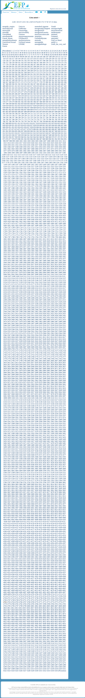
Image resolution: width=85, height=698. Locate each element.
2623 (24, 339)
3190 (52, 408)
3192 (60, 408)
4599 (56, 580)
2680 (60, 345)
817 (34, 123)
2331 (9, 304)
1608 (60, 214)
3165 (17, 406)
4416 (28, 559)
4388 (44, 555)
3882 (5, 494)
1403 (9, 190)
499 (25, 94)
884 (47, 129)
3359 (24, 429)
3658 (5, 467)
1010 (56, 141)
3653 (48, 465)
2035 (40, 266)
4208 (28, 533)
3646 (21, 465)
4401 (32, 557)
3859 (40, 490)
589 (43, 102)
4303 (24, 545)
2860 (13, 368)
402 (50, 84)
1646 (21, 219)
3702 (52, 471)
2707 (40, 349)
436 (25, 88)
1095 (13, 153)
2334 (21, 304)
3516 (13, 449)
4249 (64, 537)
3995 (9, 508)
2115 (40, 276)
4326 (52, 547)
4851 (40, 612)
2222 (21, 290)
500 (28, 94)
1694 (21, 225)
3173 (48, 406)
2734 (21, 353)
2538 (5, 329)
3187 (40, 408)
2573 (17, 333)
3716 (44, 472)
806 (65, 121)
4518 (52, 571)
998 (10, 141)
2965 (48, 380)
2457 (64, 317)
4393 (64, 555)
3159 (56, 404)
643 (16, 108)
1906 (36, 251)
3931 (9, 500)
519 (22, 96)
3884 (13, 494)
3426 (36, 437)
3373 (17, 431)
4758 (52, 600)
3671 (56, 467)
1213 (17, 166)
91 (5, 57)
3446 (52, 439)
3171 (40, 406)
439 (34, 88)
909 (59, 131)
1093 (5, 153)
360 (50, 80)
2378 (5, 310)
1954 (36, 257)
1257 (64, 170)
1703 (56, 225)
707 (19, 113)
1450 (5, 196)
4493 (17, 569)
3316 (44, 423)
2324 (44, 302)
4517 (48, 571)
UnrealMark (6, 34)
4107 (9, 522)
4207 (24, 533)
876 (22, 129)
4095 (24, 520)
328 (16, 78)
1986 (36, 261)
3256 (60, 416)
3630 (21, 463)
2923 (9, 376)
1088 (48, 151)
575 (65, 100)
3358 (21, 429)
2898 (36, 372)
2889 (64, 370)
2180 (44, 284)
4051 (40, 514)
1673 (64, 221)
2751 (24, 355)
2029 (17, 266)
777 (40, 119)
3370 (5, 431)
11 (26, 51)
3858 (36, 490)
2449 (32, 317)
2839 (56, 365)
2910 (21, 374)
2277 (48, 296)
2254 (21, 294)
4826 (5, 610)
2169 (64, 282)
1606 (52, 214)
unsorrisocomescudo (42, 34)
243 (13, 70)
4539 (9, 574)
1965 (17, 259)
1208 (60, 164)
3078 (52, 394)
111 (59, 57)
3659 (9, 467)
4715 (9, 596)
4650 (5, 588)
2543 (24, 329)
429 (4, 88)
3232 (28, 414)
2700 (13, 349)
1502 (21, 202)
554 (65, 98)
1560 (60, 208)
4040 (60, 512)
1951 (24, 257)
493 (7, 94)
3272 (60, 418)
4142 (21, 525)
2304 (28, 300)
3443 (40, 439)
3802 (5, 484)
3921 (32, 498)
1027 (60, 143)
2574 (21, 333)
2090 (5, 274)
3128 (60, 400)
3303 (56, 421)
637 (62, 106)
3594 (5, 459)
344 (65, 78)
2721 (32, 351)
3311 (24, 423)
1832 (60, 241)
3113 (64, 398)
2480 (28, 321)
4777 (64, 602)
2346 (5, 306)
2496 (28, 323)
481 (34, 92)
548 (47, 98)
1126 (3, 157)
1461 (48, 196)
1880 (60, 247)
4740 (44, 598)
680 (65, 110)
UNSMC (22, 44)
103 (35, 57)
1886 (21, 249)
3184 (28, 408)
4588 (13, 580)
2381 (17, 310)
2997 (48, 384)
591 (50, 102)
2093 (17, 274)
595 (62, 102)
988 (43, 139)
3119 (24, 400)
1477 (48, 198)
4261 (48, 539)
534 (4, 98)
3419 (9, 437)
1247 (24, 170)
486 (50, 92)
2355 (40, 306)
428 (65, 86)
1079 (13, 151)
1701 (48, 225)
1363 (40, 184)
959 (19, 137)
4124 (13, 523)
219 (4, 68)
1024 (48, 143)
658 (62, 108)
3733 (48, 474)
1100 (33, 153)
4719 (24, 596)
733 (34, 115)
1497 (64, 200)
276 (50, 72)
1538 (36, 206)
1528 (60, 204)
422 (47, 86)
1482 (5, 200)
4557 (17, 576)
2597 (48, 335)
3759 (24, 478)
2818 (36, 363)
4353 (32, 551)
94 (12, 57)
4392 (60, 555)
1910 (52, 251)
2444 (13, 317)
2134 (52, 278)
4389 (48, 555)
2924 (13, 376)
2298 (5, 300)
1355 (9, 184)
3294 (21, 421)
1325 (17, 180)
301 (62, 74)
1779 (40, 235)
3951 (24, 502)
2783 (24, 359)
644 (19, 108)
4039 (56, 512)
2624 (28, 339)
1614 (21, 215)
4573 (17, 578)
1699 (40, 225)
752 (28, 117)
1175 (61, 161)
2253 (17, 294)
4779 (9, 604)
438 (31, 88)
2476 (13, 321)
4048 (28, 514)
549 (50, 98)
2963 (40, 380)
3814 (52, 484)
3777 (32, 480)
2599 (56, 335)
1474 (36, 198)
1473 (32, 198)
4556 (13, 576)
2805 (48, 361)
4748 (13, 600)
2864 (28, 368)
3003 (9, 386)
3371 (9, 431)
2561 (32, 331)
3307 (9, 423)
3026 (36, 388)
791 (19, 121)
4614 (52, 582)
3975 (56, 504)
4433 (32, 561)
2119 (56, 276)
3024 (28, 388)
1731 (40, 229)
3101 (17, 398)
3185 (32, 408)
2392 (60, 310)
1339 (9, 182)
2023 (56, 265)
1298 (36, 176)
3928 (60, 498)
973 (62, 137)
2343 (56, 304)
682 (7, 111)
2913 (32, 374)
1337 (64, 180)
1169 (38, 161)
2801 (32, 361)
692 (37, 111)
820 (43, 123)
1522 (36, 204)
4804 (44, 606)
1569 (32, 210)
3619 (40, 461)
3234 (36, 414)
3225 (64, 412)
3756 (13, 478)
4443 (9, 563)
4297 (64, 543)
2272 (28, 296)
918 (22, 133)
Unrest (4, 46)
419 (37, 86)
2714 (5, 351)
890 (65, 129)
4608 (28, 582)
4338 (36, 549)
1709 (17, 227)
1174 (58, 161)
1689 (64, 223)
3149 (17, 404)
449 (65, 88)
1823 (24, 241)
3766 (52, 478)
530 (56, 96)
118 (16, 59)
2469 (48, 319)
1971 (40, 259)
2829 (17, 365)
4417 (32, 559)
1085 (36, 151)
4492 (13, 569)
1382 (52, 186)
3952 (28, 502)
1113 (19, 155)
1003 (29, 141)
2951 (56, 378)
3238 (52, 414)
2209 (32, 288)
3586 (36, 457)
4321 (32, 547)
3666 (36, 467)
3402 (5, 435)
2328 (60, 302)
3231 (24, 414)
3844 (44, 488)
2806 (52, 361)
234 (50, 68)
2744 (60, 353)
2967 (56, 380)
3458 (36, 441)
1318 (52, 178)
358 (43, 80)
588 (40, 102)
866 (56, 127)
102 (32, 57)
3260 (13, 418)
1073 (52, 149)
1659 (9, 221)
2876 (13, 370)
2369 (32, 308)
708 (22, 113)
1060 (64, 147)
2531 (40, 327)
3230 (21, 414)
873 (13, 129)
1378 (36, 186)
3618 (36, 461)
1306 (5, 178)
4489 (64, 567)
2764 (13, 357)
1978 (5, 261)
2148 (44, 280)
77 (40, 55)
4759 (56, 600)
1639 (56, 217)
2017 (32, 265)
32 (7, 53)
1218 (36, 166)
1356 (13, 184)
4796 (13, 606)
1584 (28, 212)
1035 (28, 145)
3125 (48, 400)
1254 (52, 170)
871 (7, 129)
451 (7, 90)
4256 (28, 539)
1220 (44, 166)
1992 (60, 261)
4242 (36, 537)
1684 (44, 223)
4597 (48, 580)
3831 (56, 486)
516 (13, 96)
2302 (21, 300)
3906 (36, 496)
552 (59, 98)
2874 (5, 370)
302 (65, 74)
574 (62, 100)
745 (7, 117)
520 (25, 96)
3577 (64, 455)
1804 (13, 239)
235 (53, 68)
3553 (32, 453)
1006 (40, 141)
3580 (13, 457)
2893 (17, 372)
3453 (17, 441)
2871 (56, 368)
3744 (28, 476)
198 (4, 66)
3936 (28, 500)
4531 (40, 573)
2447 (24, 317)
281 (65, 72)
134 (65, 59)
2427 (9, 316)
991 (53, 139)
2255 (24, 294)
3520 (28, 449)
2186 (5, 286)
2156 (13, 282)
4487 (56, 567)
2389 (48, 310)
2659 (40, 343)
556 (7, 100)
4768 (28, 602)
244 (16, 70)
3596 (13, 459)
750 (22, 117)
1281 (32, 174)
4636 (13, 586)
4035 (40, 512)
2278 (52, 296)
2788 (44, 359)
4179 (40, 529)
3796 (44, 482)
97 (19, 57)
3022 (21, 388)
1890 (36, 249)
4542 (21, 574)
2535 (56, 327)
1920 (28, 253)
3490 (36, 445)
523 (34, 96)
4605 (17, 582)
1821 (17, 241)
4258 (36, 539)
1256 (60, 170)
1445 (48, 194)
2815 (24, 363)
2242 (36, 292)
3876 (44, 492)
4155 (9, 527)
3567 (24, 455)
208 (34, 66)
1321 (64, 178)
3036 (13, 390)
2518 (52, 325)
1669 (48, 221)
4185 (64, 529)
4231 (56, 535)
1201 (32, 164)
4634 (5, 586)
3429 (48, 437)
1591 (56, 212)
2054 (52, 268)
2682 (5, 347)
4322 (36, 547)
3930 (5, 500)
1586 (36, 212)
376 (34, 82)
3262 (21, 418)
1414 (52, 190)
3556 (44, 453)
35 (14, 53)
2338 (36, 304)
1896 (60, 249)
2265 (64, 294)
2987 (9, 384)
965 (37, 137)
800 (47, 121)
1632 (28, 217)
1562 (5, 210)
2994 (36, 384)
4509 (17, 571)
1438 (21, 194)
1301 (48, 176)
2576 (28, 333)
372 (22, 82)
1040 (48, 145)
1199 (24, 164)
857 (28, 127)
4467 (40, 565)
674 (47, 110)
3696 (28, 471)
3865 (64, 490)
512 (65, 94)
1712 (28, 227)
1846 (52, 243)
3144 (60, 402)
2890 (5, 372)
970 (53, 137)
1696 (28, 225)
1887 (24, 249)
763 (62, 117)
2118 (52, 276)
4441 (64, 561)
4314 (5, 547)
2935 (56, 376)
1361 (32, 184)
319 (53, 76)
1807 (24, 239)
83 (53, 55)
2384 (28, 310)
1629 (17, 217)
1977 (64, 259)
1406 (21, 190)
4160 (28, 527)
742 (62, 115)
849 (4, 127)
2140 (13, 280)
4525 (17, 573)
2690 (36, 347)
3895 (56, 494)
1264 (28, 172)
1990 (52, 261)
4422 (52, 559)
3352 (60, 427)
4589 (17, 580)
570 (50, 100)
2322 (36, 302)
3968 (28, 504)
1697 (32, 225)
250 (34, 70)
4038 (52, 512)
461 (37, 90)
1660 (13, 221)
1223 (56, 166)
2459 (9, 319)
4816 (28, 608)
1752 (60, 231)
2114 (36, 276)
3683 (40, 469)
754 (34, 117)
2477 (17, 321)
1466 (5, 198)
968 (47, 137)
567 (40, 100)
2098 (36, 274)
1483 (9, 200)
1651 (40, 219)
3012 (44, 386)
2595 (40, 335)
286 (16, 74)
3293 (17, 421)
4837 (48, 610)
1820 (13, 241)
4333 (17, 549)
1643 (9, 219)
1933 (17, 255)
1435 (9, 194)
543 (31, 98)
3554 (36, 453)
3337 (64, 425)
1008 (48, 141)
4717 (17, 596)
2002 (36, 263)
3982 (21, 506)
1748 (44, 231)
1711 (24, 227)
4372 (44, 553)
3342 (21, 427)
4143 (24, 525)
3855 (24, 490)
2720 (28, 351)
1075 (60, 149)
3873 (32, 492)
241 (7, 70)
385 (62, 82)
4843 (9, 612)
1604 (44, 214)
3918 (21, 498)
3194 (5, 410)
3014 (52, 386)
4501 (48, 569)
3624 (60, 461)
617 (65, 104)
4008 (60, 508)
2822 (52, 363)
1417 (64, 190)
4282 (5, 543)
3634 (36, 463)
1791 (24, 237)
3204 (44, 410)
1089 (52, 151)
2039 (56, 266)
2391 (56, 310)
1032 (17, 145)
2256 (28, 294)
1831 (56, 241)
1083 (28, 151)
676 (53, 110)
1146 (15, 159)
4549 (48, 574)
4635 (9, 586)
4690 (36, 592)
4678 (52, 590)
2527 (24, 327)
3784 (60, 480)
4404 (44, 557)
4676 (44, 590)
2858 (5, 368)
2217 (64, 288)
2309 (48, 300)
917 (19, 133)
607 (34, 104)
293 (37, 74)
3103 (25, 398)
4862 (21, 614)
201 (13, 66)
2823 (56, 363)
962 (28, 137)
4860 (13, 614)
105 (41, 57)
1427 (40, 192)
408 (4, 86)
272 (37, 72)
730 (25, 115)
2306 (36, 300)
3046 (52, 390)
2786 (36, 359)
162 (22, 62)
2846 (21, 367)
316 (43, 76)
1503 (24, 202)
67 (18, 55)
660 (4, 110)
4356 (44, 551)
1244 (13, 170)
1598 (21, 214)
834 (22, 125)
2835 (40, 365)
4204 (13, 533)
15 (35, 51)
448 (62, 88)
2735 (24, 353)
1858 (36, 245)
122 (28, 59)
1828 (44, 241)
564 (31, 100)
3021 (17, 388)
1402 (5, 190)
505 (43, 94)
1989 (48, 261)
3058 (36, 392)
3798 (52, 482)
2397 (17, 312)
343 (62, 78)
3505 (32, 447)
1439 (24, 194)
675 (50, 110)
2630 (52, 339)
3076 (44, 394)
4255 (24, 539)
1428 (44, 192)
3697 (32, 471)
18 (42, 51)
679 (62, 110)
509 (56, 94)
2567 (56, 331)
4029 (17, 512)
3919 (24, 498)
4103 (56, 520)
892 (7, 131)
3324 (13, 425)
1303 (56, 176)
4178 (36, 529)
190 (43, 64)
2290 (36, 298)
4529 (32, 573)
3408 (28, 435)
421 (43, 86)
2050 (36, 268)
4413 (17, 559)
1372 (13, 186)
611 (47, 104)
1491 (40, 200)
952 (62, 135)
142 (25, 60)
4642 (36, 586)
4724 (44, 596)
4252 (13, 539)
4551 (56, 574)
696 (50, 111)
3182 (21, 408)
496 (16, 94)
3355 (9, 429)
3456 (28, 441)
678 (59, 110)
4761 (64, 600)
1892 (44, 249)
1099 (29, 153)
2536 (60, 327)
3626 (5, 463)
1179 (11, 162)
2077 (17, 272)
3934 (21, 500)
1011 (60, 141)
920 (28, 133)
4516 (44, 571)
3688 (60, 469)
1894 (52, 249)
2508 (13, 325)
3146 (5, 404)
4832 (28, 610)
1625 (64, 215)
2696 (60, 347)
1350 (52, 182)
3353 (64, 427)
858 (31, 127)
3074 (36, 394)
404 (56, 84)
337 (43, 78)
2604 (13, 337)
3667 (40, 467)
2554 (5, 331)
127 (43, 59)
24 (55, 51)
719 (56, 113)
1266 (36, 172)
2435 (40, 316)
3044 (44, 390)
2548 (44, 329)
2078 (21, 272)
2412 (13, 314)
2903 (56, 372)
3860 (44, 490)
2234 (5, 292)
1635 (40, 217)
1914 (5, 253)
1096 (17, 153)
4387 (40, 555)
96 (16, 57)
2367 (24, 308)
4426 (5, 561)
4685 (17, 592)
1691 (9, 225)
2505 (64, 323)
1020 (32, 143)
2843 (9, 367)
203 (19, 66)
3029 (48, 388)
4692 (44, 592)
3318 (52, 423)
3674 (5, 469)
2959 (24, 380)
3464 (60, 441)
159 (13, 62)
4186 (5, 531)
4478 (21, 567)
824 (56, 123)
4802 (36, 606)
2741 (48, 353)
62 (7, 55)
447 (59, 88)
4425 (64, 559)
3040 (28, 390)
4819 (40, 608)
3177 (64, 406)
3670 (52, 467)
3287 (56, 420)
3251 (40, 416)
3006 (21, 386)
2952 (60, 378)
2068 (44, 270)
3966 (21, 504)
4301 (17, 545)
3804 (13, 484)
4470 (52, 565)
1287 (56, 174)
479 (28, 92)
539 (19, 98)
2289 (32, 298)
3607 (56, 459)
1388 (13, 188)
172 (53, 62)
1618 (36, 215)
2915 (40, 374)
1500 (13, 202)
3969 (32, 504)
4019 (40, 510)
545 (37, 98)
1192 (61, 162)
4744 (60, 598)
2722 (36, 351)
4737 (32, 598)
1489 (32, 200)
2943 (24, 378)
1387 (9, 188)
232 (43, 68)
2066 (36, 270)
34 (11, 53)
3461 (48, 441)
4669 (17, 590)
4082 (36, 518)
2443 (9, 317)
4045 (17, 514)
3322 (5, 425)
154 (62, 60)
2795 (9, 361)
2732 (13, 353)
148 (43, 60)
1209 (64, 164)
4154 (5, 527)
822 (50, 123)
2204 (13, 288)
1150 (30, 159)
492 (4, 94)
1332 (44, 180)
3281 (32, 420)
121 (25, 59)
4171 (9, 529)
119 (19, 59)
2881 (32, 370)
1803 (9, 239)
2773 (48, 357)
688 (25, 111)
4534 (52, 573)
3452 (13, 441)
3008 (28, 386)
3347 (40, 427)
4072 (60, 516)
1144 (7, 159)
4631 (56, 584)
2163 (40, 282)
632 (47, 106)
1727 (24, 229)
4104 (60, 520)
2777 (64, 357)
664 (16, 110)
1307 (9, 178)
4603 (9, 582)
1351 (56, 182)
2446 (21, 317)
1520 (28, 204)
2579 (40, 333)
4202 (5, 533)
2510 (21, 325)
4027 (9, 512)
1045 (5, 147)
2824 (60, 363)
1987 (40, 261)
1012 (64, 141)
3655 (56, 465)
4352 (28, 551)
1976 (60, 259)
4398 (21, 557)
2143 (24, 280)
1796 (44, 237)
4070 (52, 516)
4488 (60, 567)
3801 (64, 482)
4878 (21, 616)
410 (10, 86)
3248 (28, 416)
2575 (24, 333)
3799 (56, 482)
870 (4, 129)
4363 (9, 553)
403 (53, 84)
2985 (64, 382)
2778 (5, 359)
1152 (38, 159)
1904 (28, 251)
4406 (52, 557)
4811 (9, 608)
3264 (28, 418)
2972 (13, 382)
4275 (40, 541)
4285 (17, 543)
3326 (21, 425)
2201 (64, 286)
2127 (24, 278)
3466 (5, 443)
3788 (13, 482)
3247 (24, 416)
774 (31, 119)
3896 (60, 494)
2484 (44, 321)
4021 (48, 510)
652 (43, 108)
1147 (19, 159)
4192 (28, 531)
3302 (52, 421)
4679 (56, 590)
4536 (60, 573)
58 (64, 53)
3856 (28, 490)
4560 (28, 576)
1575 (56, 210)
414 (22, 86)
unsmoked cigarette (41, 26)
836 (28, 125)
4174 (21, 529)
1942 (52, 255)
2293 (48, 298)
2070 (52, 270)
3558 (52, 453)
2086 (52, 272)
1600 (28, 214)
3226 (5, 414)
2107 (9, 276)
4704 (28, 594)
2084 (44, 272)
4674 (36, 590)
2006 (52, 263)
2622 (21, 339)
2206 (21, 288)
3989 (48, 506)
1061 (5, 149)
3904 (28, 496)
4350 (21, 551)
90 (3, 57)
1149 (26, 159)
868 (62, 127)
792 (22, 121)
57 (62, 53)
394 (25, 84)
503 (37, 94)
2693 (48, 347)
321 (59, 76)
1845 (48, 243)
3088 (28, 396)
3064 (60, 392)
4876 (13, 616)
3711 (24, 472)
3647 (24, 465)
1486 (21, 200)
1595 (9, 214)
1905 (32, 251)
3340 (13, 427)
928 (53, 133)
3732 (44, 474)
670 (34, 110)
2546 (36, 329)
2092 (13, 274)
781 (53, 119)
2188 (13, 286)
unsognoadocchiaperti (42, 28)
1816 (60, 239)
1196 (13, 164)
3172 (44, 406)
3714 (36, 472)
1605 (48, 214)
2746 (5, 355)
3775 (24, 480)
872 (10, 129)
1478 (52, 198)
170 (47, 62)
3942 (52, 500)
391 (16, 84)
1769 (64, 233)
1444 (44, 194)
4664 (60, 588)
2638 (21, 341)
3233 (32, 414)
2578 (36, 333)
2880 (28, 370)
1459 (40, 196)
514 (7, 96)
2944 (28, 378)
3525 (48, 449)
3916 (13, 498)
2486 (52, 321)
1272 (60, 172)
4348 (13, 551)
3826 (36, 486)
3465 (64, 441)
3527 (56, 449)
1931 (9, 255)
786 (4, 121)
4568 (60, 576)
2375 (56, 308)
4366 (21, 553)
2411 (9, 314)
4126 (21, 523)
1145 (11, 159)
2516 (44, 325)
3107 (40, 398)
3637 (48, 463)
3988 (44, 506)
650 (37, 108)
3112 (60, 398)
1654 (52, 219)
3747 (40, 476)
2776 (60, 357)
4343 (56, 549)
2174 (21, 284)
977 (10, 139)
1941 (48, 255)
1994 (5, 263)
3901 (17, 496)
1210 (5, 166)
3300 (44, 421)
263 (10, 72)
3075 (40, 394)
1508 (44, 202)
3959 (56, 502)
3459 (40, 441)
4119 (56, 522)
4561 (32, 576)
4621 (17, 584)
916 (16, 133)
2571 (9, 333)
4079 (24, 518)
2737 (32, 353)
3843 (40, 488)
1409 (32, 190)
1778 (36, 235)
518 (19, 96)
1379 (40, 186)
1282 (36, 174)
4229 (48, 535)
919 (25, 133)
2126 (21, 278)
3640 (60, 463)
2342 (52, 304)
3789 (17, 482)
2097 (32, 274)
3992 (60, 506)
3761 (32, 478)
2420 (44, 314)
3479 (56, 443)
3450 (5, 441)
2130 (36, 278)
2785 (32, 359)
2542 (21, 329)
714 (40, 113)
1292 (13, 176)
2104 (60, 274)
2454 (52, 317)
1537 (32, 206)
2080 (28, 272)
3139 (40, 402)
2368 (28, 308)
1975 (56, 259)
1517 (17, 204)
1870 (21, 247)
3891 (40, 494)
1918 (21, 253)
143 (28, 60)
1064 (17, 149)
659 (65, 108)
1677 (17, 223)
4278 (52, 541)
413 (19, 86)
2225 (32, 290)
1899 (9, 251)
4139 (9, 525)
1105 (52, 153)
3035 (9, 390)
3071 (24, 394)
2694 (52, 347)
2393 (64, 310)
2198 (52, 286)
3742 (21, 476)
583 (25, 102)
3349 (48, 427)
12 (29, 51)
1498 (5, 202)
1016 (17, 143)
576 (4, 102)
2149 (48, 280)
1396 (44, 188)
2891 (9, 372)
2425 (64, 314)
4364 (13, 553)
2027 (9, 266)
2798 (21, 361)
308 (19, 76)
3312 (28, 423)
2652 (13, 343)
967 (43, 137)
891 (4, 131)
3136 (28, 402)
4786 (36, 604)
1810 (36, 239)
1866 (5, 247)
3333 (48, 425)
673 (43, 110)
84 (55, 55)
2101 (48, 274)
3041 (32, 390)
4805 (48, 606)
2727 (56, 351)
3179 (9, 408)
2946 (36, 378)
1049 (21, 147)
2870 (52, 368)
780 (50, 119)
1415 (56, 190)
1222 (52, 166)
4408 (60, 557)
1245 (17, 170)
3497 (64, 445)
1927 (56, 253)
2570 (5, 333)
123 (31, 59)
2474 (5, 321)
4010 (5, 510)
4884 (44, 616)
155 (65, 60)
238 (62, 68)
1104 (48, 153)
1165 (23, 161)
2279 (56, 296)
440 (37, 88)
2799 (24, 361)
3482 (5, 445)
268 (25, 72)
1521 (32, 204)
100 (25, 57)
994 (62, 139)
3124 (44, 400)
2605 (17, 337)
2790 (52, 359)
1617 (32, 215)
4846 (21, 612)
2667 (9, 345)
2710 (52, 349)
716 (47, 113)
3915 (9, 498)
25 (57, 51)
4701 (17, 594)
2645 (48, 341)
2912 (28, 374)
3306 (5, 423)
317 (47, 76)
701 (65, 111)
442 (43, 88)
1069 (36, 149)
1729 (32, 229)
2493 (17, 323)
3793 (32, 482)
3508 (44, 447)
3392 (28, 433)
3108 (44, 398)
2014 (21, 265)
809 (10, 123)
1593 (64, 212)
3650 (36, 465)
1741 (17, 231)
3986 (36, 506)
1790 (21, 237)
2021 (48, 265)
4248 (60, 537)
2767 (24, 357)
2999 (56, 384)
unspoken (38, 36)
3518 (21, 449)
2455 (56, 317)
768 (13, 119)
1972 (44, 259)
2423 (56, 314)
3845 (48, 488)
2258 (36, 294)
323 (65, 76)
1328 (28, 180)
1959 (56, 257)
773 (28, 119)
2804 (44, 361)
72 (29, 55)
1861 (48, 245)
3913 (64, 496)
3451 (9, 441)
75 (36, 55)
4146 (36, 525)
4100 (44, 520)
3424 (28, 437)
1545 (64, 206)
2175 (24, 284)
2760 (60, 355)
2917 (48, 374)
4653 (17, 588)
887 (56, 129)
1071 (44, 149)
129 (49, 59)
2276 (44, 296)
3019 (9, 388)
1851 (9, 245)
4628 (44, 584)
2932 (44, 376)
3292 (13, 421)
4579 (40, 578)
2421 (48, 314)
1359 (24, 184)
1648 (28, 219)
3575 (56, 455)
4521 (64, 571)
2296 (60, 298)
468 (59, 90)
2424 (60, 314)
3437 (17, 439)
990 (50, 139)
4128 (28, 523)
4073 (64, 516)
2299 (9, 300)
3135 (24, 402)
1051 (28, 147)
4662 (52, 588)
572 (56, 100)
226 (25, 68)
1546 (5, 208)
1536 (28, 206)
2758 (52, 355)
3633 (32, 463)
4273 (32, 541)
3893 (48, 494)
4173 (17, 529)
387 (4, 84)
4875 (9, 616)
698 (56, 111)
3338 (5, 427)
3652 (44, 465)
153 (59, 60)
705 (13, 113)
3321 (64, 423)
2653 (17, 343)
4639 (24, 586)
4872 (60, 614)
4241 (32, 537)
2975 (24, 382)
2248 (60, 292)
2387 (40, 310)
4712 (60, 594)
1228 (13, 168)
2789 (48, 359)
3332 (44, 425)
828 (4, 125)
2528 (28, 327)
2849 (32, 367)
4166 (52, 527)
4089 (64, 518)
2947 (40, 378)
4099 (40, 520)
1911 (56, 251)
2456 (60, 317)
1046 (9, 147)
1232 (28, 168)
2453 (48, 317)
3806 (21, 484)
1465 (64, 196)
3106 (36, 398)
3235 (40, 414)
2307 (40, 300)
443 (47, 88)
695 (47, 111)
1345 (32, 182)
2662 (52, 343)
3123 (40, 400)
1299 (40, 176)
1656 (60, 219)
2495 (24, 323)
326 (10, 78)
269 (28, 72)
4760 (60, 600)
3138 (36, 402)
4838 (52, 610)
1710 (21, 227)
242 (10, 70)
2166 (52, 282)
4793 (64, 604)
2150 (52, 280)
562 (25, 100)
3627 (9, 463)
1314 (36, 178)
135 (4, 60)
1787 (9, 237)
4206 (21, 533)
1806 (21, 239)
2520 (60, 325)
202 (16, 66)
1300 (44, 176)
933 (4, 135)
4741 (48, 598)
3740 (13, 476)
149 (47, 60)
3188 (44, 408)
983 (28, 139)
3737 (64, 474)
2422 (52, 314)
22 (50, 51)
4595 (40, 580)
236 (56, 68)
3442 (36, 439)
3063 (56, 392)
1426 (36, 192)
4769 (32, 602)
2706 (36, 349)
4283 (9, 543)
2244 (44, 292)
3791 (24, 482)
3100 (13, 398)
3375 (24, 431)
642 (13, 108)
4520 (60, 571)
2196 (44, 286)
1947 (9, 257)
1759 (24, 233)
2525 (17, 327)
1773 (17, 235)
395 (28, 84)
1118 (38, 155)
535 (7, 98)
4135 (56, 523)
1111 (11, 155)
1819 (9, 241)
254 (47, 70)
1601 (32, 214)
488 (56, 92)
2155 (9, 282)
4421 (48, 559)
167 (37, 62)
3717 (48, 472)
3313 (32, 423)
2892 (13, 372)
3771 (9, 480)
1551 (24, 208)
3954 (36, 502)
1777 (32, 235)
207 (31, 66)
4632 (60, 584)
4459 (9, 565)
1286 (52, 174)
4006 (52, 508)
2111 (25, 276)
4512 (28, 571)
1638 (52, 217)
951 (59, 135)
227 (28, 68)
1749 (48, 231)
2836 (44, 365)
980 (19, 139)
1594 (5, 214)
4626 (36, 584)
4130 (36, 523)
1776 (28, 235)
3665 (32, 467)
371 (19, 82)
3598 (21, 459)
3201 (32, 410)
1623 (56, 215)
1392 (28, 188)
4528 (28, 573)
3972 (44, 504)
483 (40, 92)
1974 (52, 259)
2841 (64, 365)
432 (13, 88)
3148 (13, 404)
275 (47, 72)
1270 (52, 172)
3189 (48, 408)
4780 (13, 604)
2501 (48, 323)
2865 (32, 368)
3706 (5, 472)
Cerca (21, 12)
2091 (9, 274)
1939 (40, 255)
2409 (64, 312)
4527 (24, 573)
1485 (17, 200)
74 (33, 55)
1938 (36, 255)
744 (4, 117)
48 (42, 53)
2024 (60, 265)
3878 (52, 492)
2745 (64, 353)
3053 (17, 392)
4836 (44, 610)
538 (16, 98)
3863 (56, 490)
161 (19, 62)
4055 (56, 514)
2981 (48, 382)
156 (4, 62)
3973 (48, 504)
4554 (5, 576)
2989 (17, 384)
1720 (60, 227)
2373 (48, 308)
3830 (52, 486)
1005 (37, 141)
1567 (24, 210)
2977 (32, 382)
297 (50, 74)
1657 (64, 219)
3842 (36, 488)
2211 (40, 288)
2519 (56, 325)
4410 (5, 559)
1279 (24, 174)
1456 (28, 196)
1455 (24, 196)
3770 (5, 480)
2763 (9, 357)
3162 (5, 406)
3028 (44, 388)
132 (59, 59)
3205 (48, 410)
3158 (52, 404)
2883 (40, 370)
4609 (32, 582)
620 (10, 106)
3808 (28, 484)
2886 (52, 370)
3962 (5, 504)
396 (31, 84)
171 (50, 62)
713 (37, 113)
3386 (5, 433)
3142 (52, 402)
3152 (28, 404)
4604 (13, 582)
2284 (13, 298)
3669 (48, 467)
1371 (9, 186)
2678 (52, 345)
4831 (24, 610)
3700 (44, 471)
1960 (60, 257)
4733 (17, 598)
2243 (40, 292)
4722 (36, 596)
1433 (64, 192)
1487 (24, 200)
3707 (9, 472)
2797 (17, 361)
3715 (40, 472)
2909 (17, 374)
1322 (5, 180)
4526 (21, 573)
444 (50, 88)
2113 (32, 276)
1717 (48, 227)
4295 (56, 543)
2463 (24, 319)
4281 (64, 541)
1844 (44, 243)
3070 (21, 394)
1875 (40, 247)
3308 (13, 423)
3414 (52, 435)
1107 (60, 153)
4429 (17, 561)
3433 (64, 437)
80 (46, 55)
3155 (40, 404)
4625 (32, 584)
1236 (44, 168)
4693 (48, 592)
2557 (17, 331)
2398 (21, 312)
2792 (60, 359)
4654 (21, 588)
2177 (32, 284)
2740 (44, 353)
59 (66, 53)
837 (31, 125)
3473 (32, 443)
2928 (28, 376)
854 (19, 127)
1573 (48, 210)
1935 (24, 255)
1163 (15, 161)
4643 (40, 586)
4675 (40, 590)
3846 (52, 488)
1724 (13, 229)
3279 (24, 420)
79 (44, 55)
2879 (24, 370)
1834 (5, 243)
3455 (24, 441)
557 (10, 100)
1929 (64, 253)
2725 (48, 351)
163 (25, 62)
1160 (3, 161)
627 (31, 106)
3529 (64, 449)
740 (56, 115)
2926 (21, 376)
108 (50, 57)
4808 (60, 606)
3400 (60, 433)
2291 (40, 298)
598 (7, 104)
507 (50, 94)
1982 (21, 261)
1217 (32, 166)
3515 (9, 449)
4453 (48, 563)
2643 (40, 341)
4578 (36, 578)
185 (28, 64)
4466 (36, 565)
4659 (40, 588)
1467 (9, 198)
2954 (5, 380)
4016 (28, 510)
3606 (52, 459)
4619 (9, 584)
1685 (48, 223)
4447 (24, 563)
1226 (5, 168)
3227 (9, 414)
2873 (64, 368)
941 (28, 135)
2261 (48, 294)
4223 (24, 535)
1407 (24, 190)
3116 (13, 400)
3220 (44, 412)
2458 (5, 319)
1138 (50, 157)
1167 (30, 161)
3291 (9, 421)
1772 (13, 235)
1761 (32, 233)
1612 (13, 215)
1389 (17, 188)
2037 (48, 266)
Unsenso (22, 34)
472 (7, 92)
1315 (40, 178)
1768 (60, 233)
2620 (13, 339)
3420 (13, 437)
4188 (13, 531)
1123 (57, 155)
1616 (28, 215)
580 (16, 102)
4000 (28, 508)
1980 (13, 261)
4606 (21, 582)
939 (22, 135)
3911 (56, 496)
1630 (21, 217)
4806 (52, 606)
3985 (32, 506)
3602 (36, 459)
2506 (5, 325)
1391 (24, 188)
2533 (48, 327)
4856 (60, 612)
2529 (32, 327)
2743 (56, 353)
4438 (52, 561)
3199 (24, 410)
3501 (17, 447)
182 (19, 64)
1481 (64, 198)
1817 (64, 239)
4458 (5, 565)
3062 (52, 392)
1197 (16, 164)
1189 (50, 162)
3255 (56, 416)
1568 (28, 210)
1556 (44, 208)
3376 (28, 431)
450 (4, 90)
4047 (24, 514)
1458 (36, 196)
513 (4, 96)
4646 (52, 586)
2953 (64, 378)
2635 (9, 341)
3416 (60, 435)
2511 (24, 325)
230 (37, 68)
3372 (13, 431)
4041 (64, 512)
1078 (9, 151)
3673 (64, 467)
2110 (21, 276)
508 (53, 94)
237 (59, 68)
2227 (40, 290)
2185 (64, 284)
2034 (36, 266)
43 (31, 53)
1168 (34, 161)
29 (66, 51)
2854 (52, 367)
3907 (40, 496)
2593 (32, 335)
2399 (24, 312)
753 (31, 117)
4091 (9, 520)
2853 (48, 367)
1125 (65, 155)
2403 (40, 312)
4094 (21, 520)
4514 (36, 571)
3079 (56, 394)
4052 (44, 514)
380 (47, 82)
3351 (56, 427)
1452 (13, 196)
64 (11, 55)
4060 (13, 516)
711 (31, 113)
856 (25, 127)
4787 (40, 604)
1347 (40, 182)
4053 (48, 514)
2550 (52, 329)
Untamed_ (54, 36)
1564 (13, 210)
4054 (52, 514)
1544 (60, 206)
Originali (14, 12)
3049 (64, 390)
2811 (9, 363)
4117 (48, 522)
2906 (5, 374)
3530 (5, 451)
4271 (24, 541)
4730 (5, 598)
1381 (48, 186)
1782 (52, 235)
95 (14, 57)
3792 (28, 482)
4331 (9, 549)
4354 (36, 551)
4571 (9, 578)
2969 (64, 380)
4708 (44, 594)
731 (28, 115)
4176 (28, 529)
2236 (13, 292)
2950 (52, 378)
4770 (36, 602)
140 (19, 60)
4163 (40, 527)
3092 (44, 396)
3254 (52, 416)
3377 (32, 431)
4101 (48, 520)
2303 (24, 300)
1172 (50, 161)
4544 (28, 574)
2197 (48, 286)
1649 (32, 219)
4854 (52, 612)
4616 (60, 582)
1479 (56, 198)
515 (10, 96)
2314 (5, 302)
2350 (21, 306)
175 (62, 62)
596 (65, 102)
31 (5, 53)
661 (7, 110)
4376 (60, 553)
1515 (9, 204)
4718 (21, 596)
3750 (52, 476)
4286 (21, 543)
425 (56, 86)
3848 (60, 488)
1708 (13, 227)
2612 (44, 337)
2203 (9, 288)
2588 (13, 335)
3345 (32, 427)
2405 (48, 312)
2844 (13, 367)
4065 (32, 516)
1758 (21, 233)
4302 (21, 545)
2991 (24, 384)
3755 (9, 478)
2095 (24, 274)
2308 (44, 300)
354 (31, 80)
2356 (44, 306)
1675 (9, 223)
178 (7, 64)
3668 (44, 467)
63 (9, 55)
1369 (64, 184)
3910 (52, 496)
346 (7, 80)
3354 (5, 429)
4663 (56, 588)
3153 (32, 404)
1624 (60, 215)
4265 (64, 539)
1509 (48, 202)
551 (56, 98)
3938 (36, 500)
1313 (32, 178)
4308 (44, 545)
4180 (44, 529)
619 (7, 106)
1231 (24, 168)
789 (13, 121)
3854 (21, 490)
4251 (9, 539)
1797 (48, 237)
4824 (60, 608)
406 (62, 84)
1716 (44, 227)
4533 (48, 573)
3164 (13, 406)
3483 (9, 445)
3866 (5, 492)
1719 (56, 227)
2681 (64, 345)
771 (22, 119)
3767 (56, 478)
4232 (60, 535)
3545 (64, 451)
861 (40, 127)
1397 (48, 188)
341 (56, 78)
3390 (21, 433)
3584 (28, 457)
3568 (28, 455)
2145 (32, 280)
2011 (9, 265)
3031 (56, 388)
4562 (36, 576)
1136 (42, 157)
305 (10, 76)
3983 (24, 506)
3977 (64, 504)
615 (59, 104)
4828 (13, 610)
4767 (24, 602)
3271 (56, 418)
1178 (7, 162)
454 (16, 90)
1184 (30, 162)
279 (59, 72)
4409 (64, 557)
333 (31, 78)
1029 (5, 145)
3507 (40, 447)
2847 (24, 367)
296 (47, 74)
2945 (32, 378)
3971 (40, 504)
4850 (36, 612)
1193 (65, 162)
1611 (9, 215)
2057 (64, 268)
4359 (56, 551)
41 (27, 53)
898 (25, 131)
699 (59, 111)
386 (65, 82)
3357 (17, 429)
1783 (56, 235)
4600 (60, 580)
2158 (21, 282)
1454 (21, 196)
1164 (19, 161)
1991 (56, 261)
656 (56, 108)
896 (19, 131)
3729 (32, 474)
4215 (56, 533)
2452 (44, 317)
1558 (52, 208)
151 (53, 60)
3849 (64, 488)
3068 (13, 394)
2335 (24, 304)
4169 (64, 527)
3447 (56, 439)
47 (40, 53)
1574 (52, 210)
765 (4, 119)
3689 (64, 469)
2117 (48, 276)
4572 (13, 578)
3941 (48, 500)
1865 (64, 245)
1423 (24, 192)
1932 (13, 255)
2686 (21, 347)
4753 (32, 600)
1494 (52, 200)
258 (59, 70)
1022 (40, 143)
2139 (9, 280)
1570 (36, 210)
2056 (60, 268)
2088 (60, 272)
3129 (64, 400)
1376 (28, 186)
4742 (52, 598)
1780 (44, 235)
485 (47, 92)
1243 (9, 170)
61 (5, 55)
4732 (13, 598)
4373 (48, 553)
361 (53, 80)
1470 (21, 198)
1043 (60, 145)
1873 (32, 247)
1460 (44, 196)
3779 (40, 480)
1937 (32, 255)
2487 (56, 321)
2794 (5, 361)
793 (25, 121)
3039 (24, 390)
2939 (9, 378)
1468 (13, 198)
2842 (5, 367)
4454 (52, 563)
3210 (5, 412)
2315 (9, 302)
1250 (36, 170)
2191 (24, 286)
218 (65, 66)
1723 (9, 229)
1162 (11, 161)
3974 (52, 504)
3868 (13, 492)
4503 (56, 569)
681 (4, 111)
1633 (32, 217)
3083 (9, 396)
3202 (36, 410)
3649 (32, 465)
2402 (36, 312)
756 (40, 117)
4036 (44, 512)
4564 (44, 576)
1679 (24, 223)
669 (31, 110)
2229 (48, 290)
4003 (40, 508)
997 (7, 141)
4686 (21, 592)
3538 (36, 451)
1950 (21, 257)
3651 (40, 465)
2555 (9, 331)
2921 (64, 374)
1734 (52, 229)
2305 (32, 300)
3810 (36, 484)
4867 (40, 614)
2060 (13, 270)
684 (13, 111)
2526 (21, 327)
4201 (64, 531)
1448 (60, 194)
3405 (17, 435)
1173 (54, 161)
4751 (24, 600)
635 (56, 106)
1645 (17, 219)
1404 (13, 190)
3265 (32, 418)
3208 (60, 410)
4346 (5, 551)
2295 (56, 298)
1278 (21, 174)
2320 (28, 302)
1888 (28, 249)
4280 (60, 541)
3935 (24, 500)
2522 (5, 327)
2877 (17, 370)
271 (34, 72)
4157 (17, 527)
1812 (44, 239)
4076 (13, 518)
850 (7, 127)
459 (31, 90)
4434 (36, 561)
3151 (24, 404)
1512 (60, 202)
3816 (60, 484)
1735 (56, 229)
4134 (52, 523)
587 (37, 102)
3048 (60, 390)
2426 (5, 316)
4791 (56, 604)
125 (37, 59)
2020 (44, 265)
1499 (9, 202)
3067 (9, 394)
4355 (40, 551)
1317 (48, 178)
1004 (33, 141)
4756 (44, 600)
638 (65, 106)
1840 (28, 243)
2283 (9, 298)
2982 (52, 382)
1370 (5, 186)
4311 (56, 545)
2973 (17, 382)
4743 (56, 598)
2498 (36, 323)
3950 (21, 502)
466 (53, 90)
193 (53, 64)
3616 (28, 461)
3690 (5, 471)
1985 (32, 261)
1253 (48, 170)
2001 (32, 263)
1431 (56, 192)
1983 (24, 261)
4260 (44, 539)
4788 (44, 604)
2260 (44, 294)
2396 (13, 312)
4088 (60, 518)
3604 (44, 459)
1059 (60, 147)
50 (46, 53)
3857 (32, 490)
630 (40, 106)
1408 (28, 190)
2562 (36, 331)
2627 (40, 339)
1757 (17, 233)
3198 (21, 410)
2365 (17, 308)
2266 (5, 296)
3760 (28, 478)
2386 (36, 310)
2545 (32, 329)
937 (16, 135)
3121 (32, 400)
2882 (36, 370)
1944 (60, 255)
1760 (28, 233)
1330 (36, 180)
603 (22, 104)
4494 (21, 569)
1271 (56, 172)
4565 (48, 576)
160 (16, 62)
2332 (13, 304)
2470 (52, 319)
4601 (64, 580)
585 (31, 102)
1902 (21, 251)
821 (47, 123)
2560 (28, 331)
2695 (56, 347)
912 (4, 133)
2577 (32, 333)
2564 (44, 331)
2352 (28, 306)
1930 (5, 255)
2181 (48, 284)
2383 (24, 310)
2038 (52, 266)
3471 (24, 443)
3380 (44, 431)
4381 (17, 555)
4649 (64, 586)
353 (28, 80)
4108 (13, 522)
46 (38, 53)
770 (19, 119)
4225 (32, 535)
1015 (13, 143)
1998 (21, 263)
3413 (48, 435)
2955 (9, 380)
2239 (24, 292)
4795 (9, 606)
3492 (44, 445)
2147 (40, 280)
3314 (36, 423)
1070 (40, 149)
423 (50, 86)
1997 (17, 263)
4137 (64, 523)
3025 (32, 388)
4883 (40, 616)
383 (56, 82)
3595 (9, 459)
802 (53, 121)
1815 (56, 239)
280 (62, 72)
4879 (24, 616)
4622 (21, 584)
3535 (24, 451)
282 (4, 74)
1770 (5, 235)
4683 (9, 592)
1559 (56, 208)
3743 (24, 476)
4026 (5, 512)
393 (22, 84)
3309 (17, 423)
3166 (21, 406)
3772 (13, 480)
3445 (48, 439)
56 (60, 53)
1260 (13, 172)
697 (53, 111)
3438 (21, 439)
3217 (32, 412)
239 (65, 68)
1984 (28, 261)
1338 (5, 182)
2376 (60, 308)
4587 (9, 580)
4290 (36, 543)
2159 (24, 282)
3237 (48, 414)
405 (59, 84)
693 (40, 111)
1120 (45, 155)
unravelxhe (6, 30)
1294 (21, 176)
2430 (21, 316)
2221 (17, 290)
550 (53, 98)
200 (10, 66)
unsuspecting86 (56, 28)
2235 (9, 292)
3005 (17, 386)
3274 (5, 420)
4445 (17, 563)
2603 (9, 337)
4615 (56, 582)
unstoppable (39, 42)
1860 (44, 245)
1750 (52, 231)
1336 (60, 180)
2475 (9, 321)
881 (37, 129)
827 (65, 123)
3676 (13, 469)
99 (23, 57)
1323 (9, 180)
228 (31, 68)
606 (31, 104)
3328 (28, 425)
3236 (44, 414)
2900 (44, 372)
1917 (17, 253)
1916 (13, 253)
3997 (17, 508)
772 (25, 119)
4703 (24, 594)
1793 (32, 237)
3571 (40, 455)
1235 (40, 168)
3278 (21, 420)
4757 (48, 600)
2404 (44, 312)
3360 (28, 429)
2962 (36, 380)
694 (43, 111)
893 (10, 131)
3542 (52, 451)
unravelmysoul (7, 28)
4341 (48, 549)
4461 (17, 565)
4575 (24, 578)
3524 (44, 449)
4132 (44, 523)
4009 (64, 508)
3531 (9, 451)
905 (47, 131)
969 (50, 137)
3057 (32, 392)
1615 (24, 215)
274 (43, 72)
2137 (64, 278)
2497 (32, 323)
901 (34, 131)
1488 (28, 200)
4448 (28, 563)
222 (13, 68)
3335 (56, 425)
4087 (56, 518)
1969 (32, 259)
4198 (52, 531)
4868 (44, 614)
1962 (5, 259)
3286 (52, 420)
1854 (21, 245)
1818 (5, 241)
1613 (17, 215)
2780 (13, 359)
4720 (28, 596)
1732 (44, 229)
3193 (64, 408)
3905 (32, 496)
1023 (44, 143)
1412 (44, 190)
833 (19, 125)
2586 (5, 335)
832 (16, 125)
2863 (24, 368)
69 (22, 55)
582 (22, 102)
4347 (9, 551)
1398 (52, 188)
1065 (21, 149)
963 (31, 137)
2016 (28, 265)
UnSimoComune (25, 42)
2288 (28, 298)
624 (22, 106)
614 (56, 104)
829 (7, 125)
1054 (40, 147)
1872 (28, 247)
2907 (9, 374)
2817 (32, 363)
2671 (24, 345)
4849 (32, 612)
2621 (17, 339)
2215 (56, 288)
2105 (64, 274)
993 (59, 139)
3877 (48, 492)
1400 (60, 188)
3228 (13, 414)
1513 (64, 202)
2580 (44, 333)
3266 (36, 418)
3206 (52, 410)
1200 (28, 164)
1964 (13, 259)
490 (62, 92)
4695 (56, 592)
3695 (24, 471)
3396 (44, 433)
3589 (48, 457)
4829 (17, 610)
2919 (56, 374)
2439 (56, 316)
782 (56, 119)
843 (50, 125)
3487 (24, 445)
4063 (24, 516)
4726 (52, 596)
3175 (56, 406)
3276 (13, 420)
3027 (40, 388)
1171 (46, 161)
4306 (36, 545)
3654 (52, 465)
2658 (36, 343)
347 (10, 80)
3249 (32, 416)
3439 (24, 439)
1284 (44, 174)
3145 (64, 402)
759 (50, 117)
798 (40, 121)
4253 (17, 539)
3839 (24, 488)
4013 (17, 510)
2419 (40, 314)
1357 (17, 184)
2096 (28, 274)
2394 (5, 312)
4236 (13, 537)
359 (47, 80)
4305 (32, 545)
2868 (44, 368)
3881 (64, 492)
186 (31, 64)
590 (47, 102)
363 (59, 80)
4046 (21, 514)
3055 (24, 392)
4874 (5, 616)
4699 (9, 594)
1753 (64, 231)
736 (43, 115)
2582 (52, 333)
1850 (5, 245)
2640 (28, 341)
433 (16, 88)
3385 (64, 431)
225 (22, 68)
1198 (20, 164)
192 (50, 64)
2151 (56, 280)
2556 (13, 331)
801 (50, 121)
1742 (21, 231)
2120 (60, 276)
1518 (21, 204)
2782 (21, 359)
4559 (24, 576)
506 (47, 94)
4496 (28, 569)
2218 (5, 290)
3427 (40, 437)
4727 (56, 596)
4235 (9, 537)
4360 (60, 551)
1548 (13, 208)
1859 (40, 245)
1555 (40, 208)
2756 (44, 355)
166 (34, 62)
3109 (48, 398)
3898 (5, 496)
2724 (44, 351)
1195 (9, 164)
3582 (21, 457)
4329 (64, 547)
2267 (9, 296)
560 (19, 100)
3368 (60, 429)
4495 (24, 569)
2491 (9, 323)
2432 (28, 316)
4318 (21, 547)
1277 (17, 174)
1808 (28, 239)
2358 (52, 306)
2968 (60, 380)
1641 (64, 217)
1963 (9, 259)
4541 (17, 574)
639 (4, 108)
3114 (5, 400)
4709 (48, 594)
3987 (40, 506)
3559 (56, 453)
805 (62, 121)
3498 (5, 447)
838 (34, 125)
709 (25, 113)
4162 (36, 527)
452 (10, 90)
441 (40, 88)
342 (59, 78)
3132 (13, 402)
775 (34, 119)
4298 (5, 545)
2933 (48, 376)
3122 (36, 400)
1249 (32, 170)
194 (56, 64)
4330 (5, 549)
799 (43, 121)
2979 (40, 382)
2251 (9, 294)
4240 (28, 537)
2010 (5, 265)
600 (13, 104)
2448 (28, 317)
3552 (28, 453)
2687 (24, 347)
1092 (64, 151)
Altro (55, 22)
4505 (64, 569)
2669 (17, 345)
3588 (44, 457)
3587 (40, 457)
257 (56, 70)
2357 (48, 306)
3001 (64, 384)
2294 (52, 298)
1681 (32, 223)
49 (44, 53)
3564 (13, 455)
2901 (48, 372)
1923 (40, 253)
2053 (48, 268)
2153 (64, 280)
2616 (60, 337)
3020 (13, 388)
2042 (5, 268)
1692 (13, 225)
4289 (32, 543)
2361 (64, 306)
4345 (64, 549)
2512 (28, 325)
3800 (60, 482)
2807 (56, 361)
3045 (48, 390)
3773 (17, 480)
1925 (48, 253)
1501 (17, 202)
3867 (9, 492)
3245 (17, 416)
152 (56, 60)
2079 (24, 272)
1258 (5, 172)
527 (47, 96)
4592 (28, 580)
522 (31, 96)
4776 (60, 602)
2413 (17, 314)
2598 (52, 335)
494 (10, 94)
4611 (40, 582)
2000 (28, 263)
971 (56, 137)
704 (10, 113)
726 (13, 115)
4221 (17, 535)
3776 (28, 480)
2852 (44, 367)
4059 (9, 516)
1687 (56, 223)
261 (4, 72)
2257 (32, 294)
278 (56, 72)
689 (28, 111)
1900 (13, 251)
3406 (21, 435)
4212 (44, 533)
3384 (60, 431)
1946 (5, 257)
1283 (40, 174)
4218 (5, 535)
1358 (21, 184)
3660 (13, 467)
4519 (56, 571)
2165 (48, 282)
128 (46, 59)
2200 (60, 286)
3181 (17, 408)
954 (4, 137)
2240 (28, 292)
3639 (56, 463)
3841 (32, 488)
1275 (9, 174)
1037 (36, 145)
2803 (40, 361)
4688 (28, 592)
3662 (21, 467)
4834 (36, 610)
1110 (8, 155)
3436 (13, 439)
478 (25, 92)
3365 (48, 429)
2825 (64, 363)
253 (43, 70)
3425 (32, 437)
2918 (52, 374)
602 (19, 104)
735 (40, 115)
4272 (28, 541)
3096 (60, 396)
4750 (21, 600)
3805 (17, 484)
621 (13, 106)
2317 (17, 302)
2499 (40, 323)
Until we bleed (56, 40)
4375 (56, 553)
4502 (52, 569)
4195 (40, 531)
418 (34, 86)
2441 (64, 316)
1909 (48, 251)
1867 (9, 247)
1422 (21, 192)
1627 (9, 217)
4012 (13, 510)
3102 (21, 398)
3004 (13, 386)
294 (40, 74)
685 (16, 111)
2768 (28, 357)
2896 (28, 372)
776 (37, 119)
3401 (64, 433)
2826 (5, 365)
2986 (5, 384)
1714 (36, 227)
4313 (64, 545)
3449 (64, 439)
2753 (32, 355)
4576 (28, 578)
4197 (48, 531)
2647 (56, 341)
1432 (60, 192)
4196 (44, 531)
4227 (40, 535)
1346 (36, 182)
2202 (5, 288)
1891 (40, 249)
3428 (44, 437)
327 (13, 78)
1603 (40, 214)
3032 (60, 388)
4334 (21, 549)
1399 (56, 188)
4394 (5, 557)
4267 (9, 541)
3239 (56, 414)
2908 (13, 374)
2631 (56, 339)
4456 (60, 563)
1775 (24, 235)
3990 (52, 506)
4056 (60, 514)
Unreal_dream (7, 38)
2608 (28, 337)
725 (10, 115)
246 (22, 70)
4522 (5, 573)
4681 (64, 590)
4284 (13, 543)
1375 (24, 186)
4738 (36, 598)
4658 (36, 588)
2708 (44, 349)
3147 (9, 404)
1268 (44, 172)
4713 (64, 594)
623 (19, 106)
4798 (21, 606)
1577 (64, 210)
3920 (28, 498)
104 (38, 57)
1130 (19, 157)
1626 (5, 217)
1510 (52, 202)
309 (22, 76)
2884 (44, 370)
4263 (56, 539)
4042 (5, 514)
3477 (48, 443)
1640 (60, 217)
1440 (28, 194)
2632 (60, 339)
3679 (24, 469)
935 (10, 135)
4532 (44, 573)
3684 (44, 469)
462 (40, 90)
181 (16, 64)
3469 (17, 443)
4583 (56, 578)
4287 (24, 543)
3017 (64, 386)
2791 (56, 359)
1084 (32, 151)
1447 (56, 194)
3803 (9, 484)
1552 (28, 208)
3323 (9, 425)
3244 (13, 416)
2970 (5, 382)
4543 (24, 574)
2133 (48, 278)
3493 (48, 445)
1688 (60, 223)
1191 (58, 162)
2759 (56, 355)
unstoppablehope (40, 44)
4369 (32, 553)
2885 (48, 370)
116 (10, 59)
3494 (52, 445)
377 (37, 82)
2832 (28, 365)
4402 (36, 557)
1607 (56, 214)
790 (16, 121)
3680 (28, 469)
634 (53, 106)
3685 (48, 469)
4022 (52, 510)
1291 (9, 176)
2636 (13, 341)
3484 (13, 445)
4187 (9, 531)
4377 (64, 553)
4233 (64, 535)
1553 (32, 208)
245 (19, 70)
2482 (36, 321)
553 (62, 98)
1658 (5, 221)
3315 (40, 423)
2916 (44, 374)
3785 (64, 480)
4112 (28, 522)
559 (16, 100)
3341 (17, 427)
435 (22, 88)
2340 (44, 304)
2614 (52, 337)
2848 (28, 367)
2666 (5, 345)
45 (36, 53)
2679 (56, 345)
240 (4, 70)
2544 (28, 329)
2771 (40, 357)
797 (37, 121)
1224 (60, 166)
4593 (32, 580)
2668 (13, 345)
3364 (44, 429)
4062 (21, 516)
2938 (5, 378)
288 (22, 74)
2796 (13, 361)
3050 (5, 392)
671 (37, 110)
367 (7, 82)
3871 (24, 492)
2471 (56, 319)
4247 (56, 537)
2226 (36, 290)
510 (59, 94)
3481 (64, 443)
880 (34, 129)
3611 (9, 461)
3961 (64, 502)
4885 (48, 616)
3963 (9, 504)
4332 (13, 549)
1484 (13, 200)
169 (43, 62)
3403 (9, 435)
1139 (54, 157)
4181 (48, 529)
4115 (40, 522)
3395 (40, 433)
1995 (9, 263)
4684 (13, 592)
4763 (9, 602)
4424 (60, 559)
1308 (13, 178)
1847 (56, 243)
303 (4, 76)
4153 (64, 525)
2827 (9, 365)
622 (16, 106)
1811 (40, 239)
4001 (32, 508)
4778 (5, 604)
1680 (28, 223)
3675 (9, 469)
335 (37, 78)
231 (40, 68)
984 (31, 139)
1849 (64, 243)
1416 (60, 190)
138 (13, 60)
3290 (5, 421)
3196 (13, 410)
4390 (52, 555)
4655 (24, 588)
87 (62, 55)
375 (31, 82)
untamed (54, 34)
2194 (36, 286)
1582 (21, 212)
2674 (36, 345)
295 (43, 74)
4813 (17, 608)
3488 (28, 445)
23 (53, 51)
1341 (17, 182)
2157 (17, 282)
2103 (56, 274)
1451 (9, 196)
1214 (21, 166)
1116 (30, 155)
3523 (40, 449)
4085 (48, 518)
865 (53, 127)
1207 (56, 164)
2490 (5, 323)
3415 (56, 435)
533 (65, 96)
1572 (44, 210)
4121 (64, 522)
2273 (32, 296)
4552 (60, 574)
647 (28, 108)
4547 (40, 574)
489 (59, 92)
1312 (28, 178)
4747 (9, 600)
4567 (56, 576)
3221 (48, 412)
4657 (32, 588)
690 (31, 111)
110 (56, 57)
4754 (36, 600)
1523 (40, 204)
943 (34, 135)
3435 (9, 439)
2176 (28, 284)
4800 (28, 606)
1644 (13, 219)
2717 (17, 351)
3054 (21, 392)
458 (28, 90)
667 (25, 110)
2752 (28, 355)
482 (37, 92)
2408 (60, 312)
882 (40, 129)
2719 (24, 351)
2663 (56, 343)
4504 (60, 569)
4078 (21, 518)
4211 (40, 533)
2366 (21, 308)
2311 (56, 300)
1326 (21, 180)
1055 (44, 147)
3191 (56, 408)
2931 (40, 376)
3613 (17, 461)
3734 (52, 474)
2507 (9, 325)
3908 (44, 496)
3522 (36, 449)
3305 (64, 421)
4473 (64, 565)
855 (22, 127)
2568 (60, 331)
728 (19, 115)
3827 (40, 486)
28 (64, 51)
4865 (32, 614)
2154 (5, 282)
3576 (60, 455)
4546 (36, 574)
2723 (40, 351)
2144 (28, 280)
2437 (48, 316)
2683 (9, 347)
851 (10, 127)
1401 (64, 188)
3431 (56, 437)
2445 (17, 317)
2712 (60, 349)
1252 (44, 170)
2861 (17, 368)
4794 (5, 606)
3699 (40, 471)
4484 (44, 567)
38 (20, 53)
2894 (21, 372)
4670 (21, 590)
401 (47, 84)
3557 (48, 453)
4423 (56, 559)
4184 (60, 529)
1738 (5, 231)
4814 (21, 608)
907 (53, 131)
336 (40, 78)
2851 (40, 367)
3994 (5, 508)
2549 (48, 329)
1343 (24, 182)
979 (16, 139)
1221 (48, 166)
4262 (52, 539)
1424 (28, 192)
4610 (36, 582)
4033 (32, 512)
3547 (9, 453)
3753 (64, 476)
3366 (52, 429)
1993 (64, 261)
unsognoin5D (39, 30)
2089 (64, 272)
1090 (56, 151)
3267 (40, 418)
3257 (64, 416)
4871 (56, 614)
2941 (17, 378)
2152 (60, 280)
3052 (13, 392)
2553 (64, 329)
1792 (28, 237)
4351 (24, 551)
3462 (52, 441)
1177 (3, 162)
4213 (48, 533)
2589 (17, 335)
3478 (52, 443)
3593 (64, 457)
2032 (28, 266)
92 (8, 57)
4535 (56, 573)
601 (16, 104)
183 (22, 64)
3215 (24, 412)
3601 (32, 459)
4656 (28, 588)
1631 (24, 217)
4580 (44, 578)
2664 (60, 343)
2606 (21, 337)
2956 (13, 380)
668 (28, 110)
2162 (36, 282)
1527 (56, 204)
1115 (26, 155)
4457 (64, 563)
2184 (60, 284)
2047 (24, 268)
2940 (13, 378)
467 (56, 90)
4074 (5, 518)
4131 (40, 523)
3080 (60, 394)
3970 (36, 504)
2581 (48, 333)
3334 (52, 425)
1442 (36, 194)
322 (62, 76)
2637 (17, 341)
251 (37, 70)
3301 (48, 421)
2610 (36, 337)
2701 (17, 349)
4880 (28, 616)
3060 (44, 392)
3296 (28, 421)
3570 (36, 455)
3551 (24, 453)
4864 (28, 614)
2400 (28, 312)
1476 (44, 198)
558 (13, 100)
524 (37, 96)
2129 (32, 278)
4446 (21, 563)
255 (50, 70)
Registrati (52, 8)
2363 (9, 308)
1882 (5, 249)
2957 (17, 380)
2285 (17, 298)
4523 (9, 573)
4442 (5, 563)
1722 (5, 229)
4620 (13, 584)
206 (28, 66)
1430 (52, 192)
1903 (24, 251)
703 (7, 113)
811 (16, 123)
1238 (52, 168)
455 (19, 90)
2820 (44, 363)
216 (59, 66)
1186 (38, 162)
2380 (13, 310)
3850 (5, 490)
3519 (24, 449)
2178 (36, 284)
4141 (17, 525)
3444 (44, 439)
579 (13, 102)
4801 (32, 606)
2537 (64, 327)
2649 (64, 341)
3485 (17, 445)
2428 (13, 316)
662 (10, 110)
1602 (36, 214)
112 (62, 57)
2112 (28, 276)
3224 (60, 412)
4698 (5, 594)
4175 (24, 529)
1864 (60, 245)
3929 (64, 498)
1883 (9, 249)
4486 (52, 567)
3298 (36, 421)
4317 (17, 547)
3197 (17, 410)
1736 (60, 229)
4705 (32, 594)
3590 (52, 457)
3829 (48, 486)
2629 (48, 339)
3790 (21, 482)
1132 (26, 157)
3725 (17, 474)
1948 (13, 257)
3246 (21, 416)
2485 (48, 321)
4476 (13, 567)
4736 (28, 598)
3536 (28, 451)
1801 (64, 237)
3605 (48, 459)
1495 (56, 200)
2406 (52, 312)
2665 (64, 343)
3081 (64, 394)
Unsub (53, 26)
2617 (64, 337)
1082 (24, 151)
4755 (40, 600)
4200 (60, 531)
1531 (9, 206)
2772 (44, 357)
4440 (60, 561)
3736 (60, 474)
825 (59, 123)
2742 (52, 353)
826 (62, 123)
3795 (40, 482)
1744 (28, 231)
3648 (28, 465)
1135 (38, 157)
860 (37, 127)
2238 (21, 292)
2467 (40, 319)
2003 (40, 263)
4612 (44, 582)
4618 (5, 584)
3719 (56, 472)
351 (22, 80)
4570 (5, 578)
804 (59, 121)
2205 (17, 288)
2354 (36, 306)
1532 (13, 206)
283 (7, 74)
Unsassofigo (23, 30)
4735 (24, 598)
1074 (56, 149)
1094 (9, 153)
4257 (32, 539)
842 (47, 125)
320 (56, 76)
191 (47, 64)
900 (31, 131)
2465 (32, 319)
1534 (21, 206)
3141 (48, 402)
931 (62, 133)
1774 (21, 235)
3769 (64, 478)
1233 (32, 168)
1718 (52, 227)
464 (47, 90)
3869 (17, 492)
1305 (64, 176)
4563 (40, 576)
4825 (64, 608)
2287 (24, 298)
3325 (17, 425)
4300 (13, 545)
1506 (36, 202)
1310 (21, 178)
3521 (32, 449)
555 (4, 100)
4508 (13, 571)
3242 (5, 416)
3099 (9, 398)
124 (34, 59)
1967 (24, 259)
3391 (24, 433)
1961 (64, 257)
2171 (9, 284)
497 (19, 94)
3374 (21, 431)
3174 (52, 406)
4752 (28, 600)
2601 (64, 335)
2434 (36, 316)
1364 (44, 184)
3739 (9, 476)
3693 (17, 471)
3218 (36, 412)
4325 (48, 547)
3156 (44, 404)
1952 (28, 257)
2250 (5, 294)
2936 (60, 376)
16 (37, 51)
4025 (64, 510)
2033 (32, 266)
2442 (5, 317)
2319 (24, 302)
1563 (9, 210)
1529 (64, 204)
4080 (28, 518)
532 (62, 96)
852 (13, 127)
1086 (40, 151)
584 (28, 102)
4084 (44, 518)
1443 (40, 194)
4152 (60, 525)
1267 (40, 172)
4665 (64, 588)
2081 (32, 272)
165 (31, 62)
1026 (56, 143)
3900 (13, 496)
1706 (5, 227)
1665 (32, 221)
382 (53, 82)
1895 (56, 249)
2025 (64, 265)
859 (34, 127)
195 (59, 64)
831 (13, 125)
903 (40, 131)
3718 (52, 472)
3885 (17, 494)
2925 (17, 376)
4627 (40, 584)
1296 (28, 176)
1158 (61, 159)
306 (13, 76)
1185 (34, 162)
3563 (9, 455)
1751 (56, 231)
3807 (24, 484)
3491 (40, 445)
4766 (21, 602)
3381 (48, 431)
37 (18, 53)
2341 (48, 304)
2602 (5, 337)
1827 (40, 241)
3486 (21, 445)
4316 (13, 547)
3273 (64, 418)
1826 (36, 241)
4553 (64, 574)
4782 (21, 604)
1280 (28, 174)
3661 (17, 467)
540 (22, 98)
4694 (52, 592)
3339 (9, 427)
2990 (21, 384)
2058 (5, 270)
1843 (40, 243)
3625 (64, 461)
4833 (32, 610)
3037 (17, 390)
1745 (32, 231)
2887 (56, 370)
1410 (36, 190)
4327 (56, 547)
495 (13, 94)
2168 (60, 282)
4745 (64, 598)
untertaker (54, 38)
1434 (5, 194)
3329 (32, 425)
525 (40, 96)
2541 (17, 329)
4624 (28, 584)
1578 (5, 212)
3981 (17, 506)
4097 (32, 520)
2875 (9, 370)
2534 (52, 327)
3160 (60, 404)
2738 (36, 353)
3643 (9, 465)
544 (34, 98)
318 (50, 76)
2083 (40, 272)
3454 (21, 441)
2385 (32, 310)
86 (60, 55)
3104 (29, 398)
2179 (40, 284)
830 (10, 125)
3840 (28, 488)
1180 (15, 162)
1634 (36, 217)
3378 (36, 431)
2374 (52, 308)
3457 (32, 441)
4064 (28, 516)
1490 (36, 200)
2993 (32, 384)
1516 (13, 204)
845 (56, 125)
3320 (60, 423)
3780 (44, 480)
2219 (9, 290)
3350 (52, 427)
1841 (32, 243)
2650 (5, 343)
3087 (24, 396)
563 (28, 100)
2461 (17, 319)
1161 (7, 161)
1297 (32, 176)
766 (7, 119)
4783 (24, 604)
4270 (21, 541)
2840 (60, 365)
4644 (44, 586)
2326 (52, 302)
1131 (23, 157)
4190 (21, 531)
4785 (32, 604)
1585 (32, 212)
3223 (56, 412)
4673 (32, 590)
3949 (17, 502)
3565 (17, 455)
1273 (64, 172)
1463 (56, 196)
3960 (60, 502)
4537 (64, 573)
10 (24, 51)
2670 (21, 345)
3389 (17, 433)
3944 (60, 500)
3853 (17, 490)
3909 (48, 496)
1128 (11, 157)
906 (50, 131)
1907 (40, 251)
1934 (21, 255)
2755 (40, 355)
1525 (48, 204)
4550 (52, 574)
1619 (40, 215)
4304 (28, 545)
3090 (36, 396)
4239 (24, 537)
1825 (32, 241)
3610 (5, 461)
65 (14, 55)
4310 (52, 545)
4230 (52, 535)
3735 (56, 474)
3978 (5, 506)
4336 (28, 549)
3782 (52, 480)
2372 (44, 308)
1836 (13, 243)
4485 (48, 567)
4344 (60, 549)
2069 (48, 270)
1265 (32, 172)
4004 (44, 508)
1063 (13, 149)
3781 (48, 480)
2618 (5, 339)
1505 (32, 202)
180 (13, 64)
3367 (56, 429)
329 (19, 78)
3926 (52, 498)
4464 (28, 565)
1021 (36, 143)
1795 (40, 237)
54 (55, 53)
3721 (64, 472)
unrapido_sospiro (8, 26)
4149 (48, 525)
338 (47, 78)
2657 (32, 343)
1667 (40, 221)
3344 (28, 427)
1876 (44, 247)
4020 (44, 510)
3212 (13, 412)
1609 (64, 214)
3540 (44, 451)
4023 (56, 510)
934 (7, 135)
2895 (24, 372)
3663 (24, 467)
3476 (44, 443)
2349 (17, 306)
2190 (21, 286)
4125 (17, 523)
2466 (36, 319)
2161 (32, 282)
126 (40, 59)
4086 (52, 518)
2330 (5, 304)
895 (16, 131)
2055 (56, 268)
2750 (21, 355)
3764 (44, 478)
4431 (24, 561)
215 (56, 66)
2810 (5, 363)
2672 (28, 345)
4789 (48, 604)
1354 (5, 184)
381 (50, 82)
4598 (52, 580)
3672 (60, 467)
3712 (28, 472)
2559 (24, 331)
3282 (36, 420)
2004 (44, 263)
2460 (13, 319)
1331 (40, 180)
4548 (44, 574)
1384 (60, 186)
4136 (60, 523)
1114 (23, 155)
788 (10, 121)
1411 (40, 190)
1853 (17, 245)
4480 (28, 567)
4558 (21, 576)
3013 (48, 386)
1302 (52, 176)
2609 (32, 337)
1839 (24, 243)
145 (34, 60)
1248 (28, 170)
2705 (32, 349)
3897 (64, 494)
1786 (5, 237)
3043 (40, 390)
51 (49, 53)
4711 (56, 594)
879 (31, 129)
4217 (64, 533)
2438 (52, 316)
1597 (17, 214)
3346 (36, 427)
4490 (5, 569)
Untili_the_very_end (58, 44)
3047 (56, 390)
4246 (52, 537)
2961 (32, 380)
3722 (5, 474)
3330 (36, 425)
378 (40, 82)
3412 (44, 435)
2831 (24, 365)
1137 (46, 157)
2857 (64, 367)
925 (43, 133)
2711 (56, 349)
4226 (36, 535)
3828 (44, 486)
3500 (13, 447)
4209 (32, 533)
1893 (48, 249)
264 (13, 72)
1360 (28, 184)
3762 (36, 478)
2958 (21, 380)
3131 (9, 402)
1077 (5, 151)
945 (40, 135)
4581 (48, 578)
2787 (40, 359)
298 (53, 74)
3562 (5, 455)
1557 (48, 208)
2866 (36, 368)
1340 (13, 182)
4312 (60, 545)
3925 (48, 498)
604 (25, 104)
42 (29, 53)
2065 (32, 270)
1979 (9, 261)
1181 (19, 162)
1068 (32, 149)
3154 (36, 404)
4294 (52, 543)
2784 (28, 359)
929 (56, 133)
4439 (56, 561)
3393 (32, 433)
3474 (36, 443)
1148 (23, 159)
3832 (60, 486)
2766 (21, 357)
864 (50, 127)
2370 (36, 308)
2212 (44, 288)
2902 (52, 372)
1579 (9, 212)
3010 (36, 386)
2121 (64, 276)
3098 (5, 398)
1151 (34, 159)
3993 (64, 506)
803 (56, 121)
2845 (17, 367)
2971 (9, 382)
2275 (40, 296)
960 (22, 137)
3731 (40, 474)
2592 (28, 335)
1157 (58, 159)
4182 (52, 529)
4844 (13, 612)
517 (16, 96)
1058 (56, 147)
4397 (17, 557)
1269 (48, 172)
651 (40, 108)
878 (28, 129)
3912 (60, 496)
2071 (56, 270)
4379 (9, 555)
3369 (64, 429)
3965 (17, 504)
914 (10, 133)
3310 (21, 423)
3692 (13, 471)
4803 (40, 606)
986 (37, 139)
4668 (13, 590)
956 (10, 137)
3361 (32, 429)
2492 (13, 323)
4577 (32, 578)
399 (40, 84)
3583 (24, 457)
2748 (13, 355)
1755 (9, 233)
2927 (24, 376)
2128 (28, 278)
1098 (25, 153)
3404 (13, 435)
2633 (64, 339)
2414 (21, 314)
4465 (32, 565)
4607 (24, 582)
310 (25, 76)
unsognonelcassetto (41, 32)
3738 (5, 476)
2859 (9, 368)
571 (53, 100)
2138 (5, 280)
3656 (60, 465)
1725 (17, 229)
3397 (48, 433)
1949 (17, 257)
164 (28, 62)
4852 (44, 612)
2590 (21, 335)
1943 (56, 255)
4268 (13, 541)
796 (34, 121)
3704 (60, 471)
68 (20, 55)
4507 (9, 571)
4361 (64, 551)
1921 (32, 253)
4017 (32, 510)
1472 (28, 198)
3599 (24, 459)
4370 (36, 553)
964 (34, 137)
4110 (21, 522)
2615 (56, 337)
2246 (52, 292)
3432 (60, 437)
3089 (32, 396)
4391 (56, 555)
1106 (56, 153)
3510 (52, 447)
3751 (56, 476)
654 (50, 108)
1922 (36, 253)
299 (56, 74)
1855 (24, 245)
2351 (24, 306)
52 (51, 53)
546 (40, 98)
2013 (17, 265)
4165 (48, 527)
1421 (17, 192)
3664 (28, 467)
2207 (24, 288)
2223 (24, 290)
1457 (32, 196)
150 (50, 60)
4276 (44, 541)
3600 (28, 459)
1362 (36, 184)
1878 (52, 247)
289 (25, 74)
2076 (13, 272)
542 (28, 98)
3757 (17, 478)
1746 (36, 231)
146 (37, 60)
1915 (9, 253)
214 (53, 66)
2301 (17, 300)
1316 (44, 178)
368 (10, 82)
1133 (30, 157)
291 (31, 74)
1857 (32, 245)
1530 (5, 206)
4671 (24, 590)
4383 (24, 555)
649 (34, 108)
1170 (42, 161)
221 (10, 68)
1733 (48, 229)
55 (57, 53)
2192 (28, 286)
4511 (24, 571)
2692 (44, 347)
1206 (52, 164)
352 (25, 80)
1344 (28, 182)
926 (47, 133)
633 (50, 106)
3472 (28, 443)
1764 (44, 233)
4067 (40, 516)
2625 (32, 339)
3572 (44, 455)
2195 (40, 286)
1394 (36, 188)
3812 (44, 484)
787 (7, 121)
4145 (32, 525)
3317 (48, 423)
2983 (56, 382)
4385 (32, 555)
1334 (52, 180)
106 (44, 57)
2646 (52, 341)
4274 (36, 541)
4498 (36, 569)
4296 (60, 543)
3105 (32, 398)
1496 (60, 200)
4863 (24, 614)
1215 (24, 166)
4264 (60, 539)
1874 (36, 247)
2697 (64, 347)
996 (4, 141)
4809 (64, 606)
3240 (60, 414)
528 (50, 96)
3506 (36, 447)
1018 (24, 143)
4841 (64, 610)
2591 (24, 335)
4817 (32, 608)
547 (43, 98)
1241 (64, 168)
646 (25, 108)
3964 (13, 504)
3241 (64, 414)
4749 (17, 600)
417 (31, 86)
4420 (44, 559)
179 (10, 64)
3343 (24, 427)
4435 (40, 561)
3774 (21, 480)
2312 (60, 300)
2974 (21, 382)
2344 (60, 304)
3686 (52, 469)
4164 (44, 527)
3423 (24, 437)
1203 (40, 164)
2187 (9, 286)
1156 (54, 159)
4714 (5, 596)
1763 (40, 233)
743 (65, 115)
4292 (44, 543)
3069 (17, 394)
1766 (52, 233)
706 (16, 113)
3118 (20, 400)
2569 (64, 331)
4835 (40, 610)
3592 (60, 457)
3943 (56, 500)
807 (4, 123)
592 (53, 102)
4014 (21, 510)
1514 (5, 204)
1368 (60, 184)
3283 (40, 420)
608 (37, 104)
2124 (13, 278)
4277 (48, 541)
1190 (54, 162)
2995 (40, 384)
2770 (36, 357)
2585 (64, 333)
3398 (52, 433)
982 (25, 139)
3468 (13, 443)
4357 (48, 551)
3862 (52, 490)
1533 (17, 206)
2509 (17, 325)
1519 (24, 204)
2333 (17, 304)
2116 (44, 276)
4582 (52, 578)
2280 (60, 296)
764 (65, 117)
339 (50, 78)
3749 (48, 476)
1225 (64, 166)
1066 (24, 149)
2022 (52, 265)
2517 (48, 325)
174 (59, 62)
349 (16, 80)
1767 (56, 233)
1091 (60, 151)
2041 (64, 266)
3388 (13, 433)
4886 (52, 616)
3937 (32, 500)
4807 (56, 606)
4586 (5, 580)
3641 (64, 463)
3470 (21, 443)
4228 (44, 535)
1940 (44, 255)
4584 (60, 578)
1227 (9, 168)
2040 (60, 266)
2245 (48, 292)
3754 (5, 478)
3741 (17, 476)
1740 (13, 231)
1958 (52, 257)
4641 (32, 586)
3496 (60, 445)
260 (65, 70)
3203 (40, 410)
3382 (52, 431)
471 (4, 92)
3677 (17, 469)
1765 (48, 233)
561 (22, 100)
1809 (32, 239)
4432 (28, 561)
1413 (48, 190)
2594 (36, 335)
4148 (44, 525)
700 (62, 111)
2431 (24, 316)
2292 (44, 298)
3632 (28, 463)
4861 (17, 614)
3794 (36, 482)
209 (37, 66)
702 (4, 113)
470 (65, 90)
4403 (40, 557)
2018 (36, 265)
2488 (60, 321)
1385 (64, 186)
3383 (56, 431)
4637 (17, 586)
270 (31, 72)
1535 (24, 206)
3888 (28, 494)
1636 (44, 217)
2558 (21, 331)
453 (13, 90)
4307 (40, 545)
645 (22, 108)
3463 (56, 441)
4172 (13, 529)
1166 (26, 161)
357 (40, 80)
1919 (24, 253)
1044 (64, 145)
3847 (56, 488)
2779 (9, 359)
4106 (5, 522)
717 (50, 113)
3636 (44, 463)
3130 (5, 402)
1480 (60, 198)
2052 (44, 268)
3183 (24, 408)
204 (22, 66)
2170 (5, 284)
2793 (64, 359)
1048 (17, 147)
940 (25, 135)
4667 (9, 590)
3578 (5, 457)
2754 (36, 355)
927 (50, 133)
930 (59, 133)
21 (48, 51)
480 (31, 92)
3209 (64, 410)
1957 (48, 257)
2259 (40, 294)
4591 (24, 580)
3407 (24, 435)
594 (59, 102)
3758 (21, 478)
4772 (44, 602)
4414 (21, 559)
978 (13, 139)
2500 (44, 323)
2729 (64, 351)
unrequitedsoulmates (9, 40)
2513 (32, 325)
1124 (61, 155)
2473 (64, 319)
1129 (15, 157)
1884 (13, 249)
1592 (60, 212)
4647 (56, 586)
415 (25, 86)
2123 (9, 278)
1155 (50, 159)
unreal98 (5, 32)
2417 (32, 314)
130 (52, 59)
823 (53, 123)
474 (13, 92)
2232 (60, 290)
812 (19, 123)
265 (16, 72)
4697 (64, 592)
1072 (48, 149)
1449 (64, 194)
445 (53, 88)
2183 (56, 284)
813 (22, 123)
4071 (56, 516)
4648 (60, 586)
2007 (56, 263)
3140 (44, 402)
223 (16, 68)
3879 (56, 492)
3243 (9, 416)
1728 (28, 229)
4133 (48, 523)
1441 (32, 194)
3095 (56, 396)
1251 (40, 170)
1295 (24, 176)
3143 (56, 402)
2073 (64, 270)
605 (28, 104)
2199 (56, 286)
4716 (13, 596)
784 (62, 119)
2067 (40, 270)
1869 (17, 247)
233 (47, 68)
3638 (52, 463)
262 (7, 72)
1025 (52, 143)
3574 (52, 455)
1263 (24, 172)
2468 (44, 319)
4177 (32, 529)
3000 (60, 384)
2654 (21, 343)
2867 (40, 368)
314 (37, 76)
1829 (48, 241)
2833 (32, 365)
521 (28, 96)
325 (7, 78)
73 (31, 55)
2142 (21, 280)
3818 (5, 486)
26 (59, 51)
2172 (13, 284)
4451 (40, 563)
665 (19, 110)
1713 (32, 227)
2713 (64, 349)
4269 (17, 541)
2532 (44, 327)
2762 (5, 357)
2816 (28, 363)
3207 (56, 410)
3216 (28, 412)
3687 (56, 469)
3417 (64, 435)
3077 (48, 394)
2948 (44, 378)
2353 (32, 306)
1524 (44, 204)
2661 (48, 343)
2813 (17, 363)
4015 (24, 510)
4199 (56, 531)
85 (57, 55)
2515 (40, 325)
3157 (48, 404)
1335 (56, 180)
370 (16, 82)
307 (16, 76)
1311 (24, 178)
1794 (36, 237)
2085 (48, 272)
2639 (24, 341)
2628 (44, 339)
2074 (5, 272)
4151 (56, 525)
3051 (9, 392)
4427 (9, 561)
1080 (17, 151)
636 (59, 106)
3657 (64, 465)
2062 (21, 270)
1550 (21, 208)
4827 (9, 610)
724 (7, 115)
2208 (28, 288)
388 (7, 84)
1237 (48, 168)
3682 (36, 469)
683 (10, 111)
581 (19, 102)
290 (28, 74)
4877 (17, 616)
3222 (52, 412)
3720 (60, 472)
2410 (5, 314)
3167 (24, 406)
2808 (60, 361)
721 (62, 113)
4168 (60, 527)
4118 (52, 522)
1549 (17, 208)
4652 (13, 588)
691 (34, 111)
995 (65, 139)
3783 (56, 480)
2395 (9, 312)
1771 (9, 235)
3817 (64, 484)
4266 (5, 541)
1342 (21, 182)
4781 (17, 604)
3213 (17, 412)
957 (13, 137)
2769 (32, 357)
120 (22, 59)
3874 (36, 492)
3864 (60, 490)
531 (59, 96)
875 (19, 129)
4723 (40, 596)
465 (50, 90)
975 (4, 139)
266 (19, 72)
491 (65, 92)
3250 (36, 416)
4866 (36, 614)
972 (59, 137)
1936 (28, 255)
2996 (44, 384)
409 (7, 86)
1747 (40, 231)
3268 (44, 418)
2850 (36, 367)
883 (43, 129)
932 (65, 133)
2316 (13, 302)
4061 (17, 516)
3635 (40, 463)
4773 (48, 602)
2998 (52, 384)
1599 (24, 214)
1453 (17, 196)
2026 (5, 266)
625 (25, 106)
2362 (5, 308)
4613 (48, 582)
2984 (60, 382)
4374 (52, 553)
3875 (40, 492)
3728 (28, 474)
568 (43, 100)
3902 (21, 496)
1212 (13, 166)
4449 (32, 563)
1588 (44, 212)
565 (34, 100)
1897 (64, 249)
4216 (60, 533)
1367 (56, 184)
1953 (32, 257)
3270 (52, 418)
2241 (32, 292)
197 (65, 64)
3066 (5, 394)
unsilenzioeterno (24, 40)
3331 (40, 425)
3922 (36, 498)
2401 (32, 312)
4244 (44, 537)
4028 (13, 512)
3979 (9, 506)
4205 (17, 533)
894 (13, 131)
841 (43, 125)
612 (50, 104)
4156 (13, 527)
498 (22, 94)
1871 (24, 247)
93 (10, 57)
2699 (9, 349)
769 (16, 119)
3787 (9, 482)
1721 (64, 227)
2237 (17, 292)
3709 (17, 472)
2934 (52, 376)
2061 (17, 270)
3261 (17, 418)
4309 (48, 545)
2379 (9, 310)
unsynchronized (56, 30)
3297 (32, 421)
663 (13, 110)
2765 (17, 357)
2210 (36, 288)
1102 (40, 153)
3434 (5, 439)
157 (7, 62)
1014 (9, 143)
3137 (32, 402)
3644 (13, 465)
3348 (44, 427)
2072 (60, 270)
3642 (5, 465)
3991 (56, 506)
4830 (21, 610)
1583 (24, 212)
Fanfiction (6, 12)
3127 (56, 400)
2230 (52, 290)
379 (43, 82)
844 (53, 125)
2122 (5, 278)
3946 (5, 502)
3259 (9, 418)
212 (47, 66)
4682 (5, 592)
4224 (28, 535)
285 (13, 74)
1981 (17, 261)
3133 (17, 402)
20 (46, 51)
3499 (9, 447)
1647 (24, 219)
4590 (21, 580)
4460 (13, 565)
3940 (44, 500)
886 (53, 129)
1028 (64, 143)
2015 (24, 265)
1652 (44, 219)
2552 (60, 329)
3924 (44, 498)
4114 (36, 522)
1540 (44, 206)
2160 (28, 282)
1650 (36, 219)
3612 (13, 461)
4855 (56, 612)
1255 (56, 170)
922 (34, 133)
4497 (32, 569)
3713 (32, 472)
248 (28, 70)
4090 (5, 520)
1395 (40, 188)
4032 (28, 512)
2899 (40, 372)
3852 (13, 490)
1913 (64, 251)
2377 (64, 308)
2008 (60, 263)
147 (40, 60)
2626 (36, 339)
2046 (21, 268)
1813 (48, 239)
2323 (40, 302)
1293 (17, 176)
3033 (64, 388)
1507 (40, 202)
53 (53, 53)
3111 (56, 398)
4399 (24, 557)
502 (34, 94)
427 (62, 86)
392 (19, 84)
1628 (13, 217)
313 (34, 76)
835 (25, 125)
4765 (17, 602)
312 (31, 76)
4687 (24, 592)
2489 (64, 321)
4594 (36, 580)
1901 (17, 251)
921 (31, 133)
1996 (13, 263)
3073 (32, 394)
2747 (9, 355)
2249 (64, 292)
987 (40, 139)
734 (37, 115)
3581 (17, 457)
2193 (32, 286)
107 (47, 57)
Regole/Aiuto (29, 12)
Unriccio (22, 26)
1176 (65, 161)
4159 (24, 527)
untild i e (54, 42)
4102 (52, 520)
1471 (24, 198)
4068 (44, 516)
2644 (44, 341)
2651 (9, 343)
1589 (48, 212)
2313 (64, 300)
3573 (48, 455)
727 (16, 115)
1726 (21, 229)
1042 (56, 145)
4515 (40, 571)
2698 (5, 349)
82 (51, 55)
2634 (5, 341)
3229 (17, 414)
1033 (21, 145)
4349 (17, 551)
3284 (44, 420)
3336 (60, 425)
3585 (32, 457)
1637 (48, 217)
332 (28, 78)
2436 (44, 316)
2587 (9, 335)
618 (4, 106)
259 (62, 70)
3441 (32, 439)
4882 (36, 616)
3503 (24, 447)
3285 (48, 420)
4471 (56, 565)
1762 (36, 233)
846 (59, 125)
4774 (52, 602)
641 (10, 108)
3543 (56, 451)
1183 (26, 162)
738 (50, 115)
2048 (28, 268)
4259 (40, 539)
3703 (56, 471)
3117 (16, 400)
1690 (5, 225)
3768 (60, 478)
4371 (40, 553)
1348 (44, 182)
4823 (56, 608)
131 (55, 59)
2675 (40, 345)
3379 (40, 431)
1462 (52, 196)
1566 (21, 210)
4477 (17, 567)
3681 (32, 469)
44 (33, 53)
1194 (5, 164)
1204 (44, 164)
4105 (64, 520)
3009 (32, 386)
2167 (56, 282)
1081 (21, 151)
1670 (52, 221)
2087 (56, 272)
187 (34, 64)
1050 (24, 147)
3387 (9, 433)
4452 (44, 563)
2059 (9, 270)
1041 (52, 145)
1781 (48, 235)
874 (16, 129)
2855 (56, 367)
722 (65, 113)
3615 (24, 461)
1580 (13, 212)
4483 (40, 567)
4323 (40, 547)
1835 (9, 243)
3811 (40, 484)
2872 (60, 368)
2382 (21, 310)
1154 (46, 159)
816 (31, 123)
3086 (21, 396)
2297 (64, 298)
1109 (4, 155)
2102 (52, 274)
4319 (24, 547)
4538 (5, 574)
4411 (9, 559)
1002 (25, 141)
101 (28, 57)
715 (43, 113)
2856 (60, 367)
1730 (36, 229)
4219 (9, 535)
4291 (40, 543)
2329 (64, 302)
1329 (32, 180)
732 (31, 115)
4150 (52, 525)
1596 (13, 214)
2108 (13, 276)
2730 (5, 353)
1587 (40, 212)
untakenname (55, 32)
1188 (46, 162)
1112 (15, 155)
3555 (40, 453)
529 (53, 96)
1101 (36, 153)
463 (43, 90)
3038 (21, 390)
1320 (60, 178)
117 (13, 59)
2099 (40, 274)
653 (47, 108)
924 (40, 133)
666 (22, 110)
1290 (5, 176)
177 (4, 64)
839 (37, 125)
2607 (24, 337)
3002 (5, 386)
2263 (56, 294)
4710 (52, 594)
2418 (36, 314)
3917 (17, 498)
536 (10, 98)
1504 (28, 202)
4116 (44, 522)
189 (40, 64)
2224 (28, 290)
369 (13, 82)
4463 (24, 565)
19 (44, 51)
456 (22, 90)
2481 (32, 321)
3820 (13, 486)
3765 (48, 478)
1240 (60, 168)
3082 (5, 396)
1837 (17, 243)
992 (56, 139)
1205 (48, 164)
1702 (52, 225)
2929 (32, 376)
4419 (40, 559)
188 (37, 64)
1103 (44, 153)
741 (59, 115)
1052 (32, 147)
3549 (17, 453)
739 (53, 115)
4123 (9, 523)
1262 (21, 172)
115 (7, 59)
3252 (44, 416)
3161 (64, 404)
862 (43, 127)
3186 (36, 408)
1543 (56, 206)
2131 (40, 278)
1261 (17, 172)
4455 (56, 563)
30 (3, 53)
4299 (9, 545)
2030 (21, 266)
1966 (21, 259)
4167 (56, 527)
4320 (28, 547)
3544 (60, 451)
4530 (36, 573)
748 (16, 117)
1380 (44, 186)
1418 (5, 192)
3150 (21, 404)
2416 (28, 314)
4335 (24, 549)
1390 (21, 188)
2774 (52, 357)
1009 (52, 141)
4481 (32, 567)
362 (56, 80)
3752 (60, 476)
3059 (40, 392)
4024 (60, 510)
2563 (40, 331)
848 (65, 125)
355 (34, 80)
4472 (60, 565)
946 (43, 135)
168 (40, 62)
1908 (44, 251)
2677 (48, 345)
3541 (48, 451)
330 (22, 78)
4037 (48, 512)
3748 (44, 476)
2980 (44, 382)
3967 (24, 504)
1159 (65, 159)
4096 (28, 520)
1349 (48, 182)
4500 (44, 569)
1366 (52, 184)
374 (28, 82)
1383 (56, 186)
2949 (48, 378)
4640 (28, 586)
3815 (56, 484)
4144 (28, 525)
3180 (13, 408)
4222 (21, 535)
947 (47, 135)
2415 (24, 314)
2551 (56, 329)
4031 (24, 512)
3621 (48, 461)
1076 (64, 149)
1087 (44, 151)
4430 (21, 561)
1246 (21, 170)
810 (13, 123)
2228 (44, 290)
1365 (48, 184)
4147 (40, 525)
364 (62, 80)
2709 (48, 349)
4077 (17, 518)
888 (59, 129)
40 (25, 53)
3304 (60, 421)
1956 (44, 257)
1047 (13, 147)
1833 (64, 241)
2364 (13, 308)
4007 (56, 508)
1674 (5, 223)
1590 (52, 212)
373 (25, 82)
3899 (9, 496)
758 (47, 117)
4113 (32, 522)
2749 (17, 355)
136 (7, 60)
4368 (28, 553)
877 (25, 129)
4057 (64, 514)
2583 (56, 333)
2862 (21, 368)
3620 (44, 461)
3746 (36, 476)
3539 (40, 451)
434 (19, 88)
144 (31, 60)
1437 (17, 194)
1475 (40, 198)
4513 (32, 571)
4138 (5, 525)
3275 (9, 420)
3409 (32, 435)
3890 (36, 494)
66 (16, 55)
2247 (56, 292)
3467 (9, 443)
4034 (36, 512)
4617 (64, 582)
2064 (28, 270)
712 (34, 113)
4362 (5, 553)
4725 (48, 596)
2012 (13, 265)
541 (25, 98)
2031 (24, 266)
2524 (13, 327)
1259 (9, 172)
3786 (5, 482)
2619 (9, 339)
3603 (40, 459)
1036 (32, 145)
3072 (28, 394)
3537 (32, 451)
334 (34, 78)
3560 (60, 453)
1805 (17, 239)
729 (22, 115)
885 (50, 129)
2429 (17, 316)
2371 (40, 308)
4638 (21, 586)
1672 (60, 221)
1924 (44, 253)
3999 (24, 508)
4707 (40, 594)
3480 (60, 443)
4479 (24, 567)
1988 (44, 261)
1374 (21, 186)
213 (50, 66)
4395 (9, 557)
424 (53, 86)
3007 (24, 386)
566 (37, 100)
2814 (21, 363)
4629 (48, 584)
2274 (36, 296)
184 (25, 64)
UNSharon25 (23, 38)
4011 (9, 510)
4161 (32, 527)
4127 (24, 523)
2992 (28, 384)
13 (31, 51)
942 (31, 135)
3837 (17, 488)
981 (22, 139)
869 (65, 127)
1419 (9, 192)
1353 (64, 182)
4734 (21, 598)
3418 (5, 437)
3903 (24, 496)
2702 (21, 349)
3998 (21, 508)
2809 (64, 361)
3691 (9, 471)
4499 (40, 569)
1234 (36, 168)
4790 (52, 604)
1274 (5, 174)
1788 (13, 237)
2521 (64, 325)
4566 (52, 576)
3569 (32, 455)
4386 (36, 555)
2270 (21, 296)
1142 (65, 157)
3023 (24, 388)
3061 (48, 392)
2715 (9, 351)
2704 (28, 349)
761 (56, 117)
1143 (3, 159)
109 (53, 57)
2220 (13, 290)
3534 (21, 451)
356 (37, 80)
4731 (9, 598)
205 (25, 66)
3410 (36, 435)
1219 (40, 166)
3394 (36, 433)
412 (16, 86)
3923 (40, 498)
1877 (48, 247)
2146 (36, 280)
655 (53, 108)
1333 (48, 180)
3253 (48, 416)
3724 (13, 474)
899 (28, 131)
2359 (56, 306)
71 (27, 55)
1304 (60, 176)
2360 (60, 306)
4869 (48, 614)
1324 (13, 180)
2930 (36, 376)
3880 (60, 492)
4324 (44, 547)
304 (7, 76)
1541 (48, 206)
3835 (9, 488)
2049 (32, 268)
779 (47, 119)
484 (43, 92)
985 (34, 139)
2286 (21, 298)
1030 (9, 145)
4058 (5, 516)
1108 (64, 153)
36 (16, 53)
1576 (60, 210)
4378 (5, 555)
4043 (9, 514)
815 (28, 123)
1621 (48, 215)
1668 (44, 221)
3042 (36, 390)
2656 (28, 343)
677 (56, 110)
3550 (21, 453)
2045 (17, 268)
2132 (44, 278)
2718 (21, 351)
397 (34, 84)
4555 (9, 576)
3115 (9, 400)
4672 (28, 590)
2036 (44, 266)
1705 (64, 225)
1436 (13, 194)
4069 (48, 516)
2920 (60, 374)
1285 (48, 174)
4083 (40, 518)
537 (13, 98)
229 (34, 68)
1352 (60, 182)
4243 (40, 537)
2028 (13, 266)
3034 (5, 390)
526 (43, 96)
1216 (28, 166)
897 (22, 131)
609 (40, 104)
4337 (32, 549)
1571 (40, 210)
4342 (52, 549)
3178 (5, 408)
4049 (32, 514)
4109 (17, 522)
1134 (34, 157)
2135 (56, 278)
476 (19, 92)
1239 (56, 168)
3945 (64, 500)
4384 (28, 555)
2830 (21, 365)
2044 (13, 268)
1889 (32, 249)
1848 (60, 243)
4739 (40, 598)
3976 (60, 504)
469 (62, 90)
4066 (36, 516)
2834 (36, 365)
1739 (9, 231)
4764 (13, 602)
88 (64, 55)
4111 (25, 522)
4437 (48, 561)
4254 (21, 539)
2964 (44, 380)
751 (25, 117)
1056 (48, 147)
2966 (52, 380)
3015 (56, 386)
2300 (13, 300)
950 (56, 135)
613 (53, 104)
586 (34, 102)
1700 (44, 225)
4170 (5, 529)
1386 (5, 188)
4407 (56, 557)
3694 (21, 471)
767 (10, 119)
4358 (52, 551)
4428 (13, 561)
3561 (64, 453)
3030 (52, 388)
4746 (5, 600)
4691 (40, 592)
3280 (28, 420)
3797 (48, 482)
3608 (60, 459)
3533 (17, 451)
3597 (17, 459)
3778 (36, 480)
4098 (36, 520)
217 (62, 66)
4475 (9, 567)
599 (10, 104)
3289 (64, 420)
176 (65, 62)
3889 (32, 494)
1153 (42, 159)
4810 (5, 608)
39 (22, 53)
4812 (13, 608)
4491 (9, 569)
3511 (56, 447)
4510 (21, 571)
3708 (13, 472)
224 (19, 68)
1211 (9, 166)
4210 (36, 533)
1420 (13, 192)
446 (56, 88)
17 (39, 51)
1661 (17, 221)
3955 (40, 502)
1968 (28, 259)
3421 (17, 437)
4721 (32, 596)
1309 (17, 178)
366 (4, 82)
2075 (9, 272)
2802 (36, 361)
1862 (52, 245)
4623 (24, 584)
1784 (60, 235)
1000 (17, 141)
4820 (44, 608)
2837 (48, 365)
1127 (7, 157)
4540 (13, 574)
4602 (5, 582)
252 (40, 70)
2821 (48, 363)
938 (19, 135)
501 (31, 94)
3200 (28, 410)
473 (10, 92)
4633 (64, 584)
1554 (36, 208)
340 (53, 78)
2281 (64, 296)
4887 (56, 616)
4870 (52, 614)
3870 (21, 492)
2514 (36, 325)
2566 (52, 331)
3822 (21, 486)
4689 (32, 592)
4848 (28, 612)
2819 (40, 363)
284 (10, 74)
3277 (17, 420)
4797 (17, 606)
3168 (28, 406)
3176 (60, 406)
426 (59, 86)
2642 (36, 341)
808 (7, 123)
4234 (5, 537)
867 (59, 127)
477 (22, 92)
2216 (60, 288)
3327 (24, 425)
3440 (28, 439)
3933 (17, 500)
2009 (64, 263)
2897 (32, 372)
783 (59, 119)
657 (59, 108)
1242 (5, 170)
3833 (64, 486)
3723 (9, 474)
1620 (44, 215)
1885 (17, 249)
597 (4, 104)
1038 (40, 145)
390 (13, 84)
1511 (56, 202)
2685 (17, 347)
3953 (32, 502)
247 (25, 70)
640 (7, 108)
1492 (44, 200)
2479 (24, 321)
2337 (32, 304)
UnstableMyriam (40, 38)
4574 (21, 578)
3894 (52, 494)
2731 (9, 353)
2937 (64, 376)
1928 (60, 253)
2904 (60, 372)
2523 (9, 327)
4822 (52, 608)
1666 (36, 221)
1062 (9, 149)
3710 (21, 472)
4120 (60, 522)
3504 (28, 447)
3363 (40, 429)
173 (56, 62)
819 (40, 123)
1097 (21, 153)
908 (56, 131)
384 (59, 82)
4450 (36, 563)
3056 (28, 392)
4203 (9, 533)
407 (65, 84)
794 (28, 121)
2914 (36, 374)
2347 (9, 306)
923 (37, 133)
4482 (36, 567)
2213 (48, 288)
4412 (13, 559)
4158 (21, 527)
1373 (17, 186)
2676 (44, 345)
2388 (44, 310)
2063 (24, 270)
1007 (44, 141)
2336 (28, 304)
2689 (32, 347)
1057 (52, 147)
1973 (48, 259)
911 (65, 131)
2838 (52, 365)
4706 (36, 594)
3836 (13, 488)
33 (9, 53)
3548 (13, 453)
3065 (64, 392)
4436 (44, 561)
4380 (13, 555)
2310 (52, 300)
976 (7, 139)
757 (43, 117)
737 (47, 115)
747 (13, 117)
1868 (13, 247)
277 (53, 72)
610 (43, 104)
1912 (60, 251)
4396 (13, 557)
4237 (17, 537)
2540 (13, 329)
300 (59, 74)
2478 (21, 321)
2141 (17, 280)
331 (25, 78)
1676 (13, 223)
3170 (36, 406)
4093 (17, 520)
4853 (48, 612)
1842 (36, 243)
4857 (64, 612)
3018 (5, 388)
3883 (9, 494)
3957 (48, 502)
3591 (56, 457)
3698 (36, 471)
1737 (64, 229)
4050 (36, 514)
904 (43, 131)
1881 (64, 247)
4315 (9, 547)
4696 (60, 592)
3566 (21, 455)
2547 (40, 329)
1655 (56, 219)
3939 (40, 500)
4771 (40, 602)
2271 (24, 296)
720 (59, 113)
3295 (24, 421)
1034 (24, 145)
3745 (32, 476)
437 (28, 88)
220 (7, 68)
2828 (13, 365)
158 (10, 62)
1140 (58, 157)
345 (4, 80)
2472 (60, 319)
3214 (21, 412)
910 (62, 131)
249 (31, 70)
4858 (5, 614)
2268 (13, 296)
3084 (13, 396)
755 (37, 117)
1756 (13, 233)
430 (7, 88)
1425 (32, 192)
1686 (52, 223)
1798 (52, 237)
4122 (5, 523)
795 (31, 121)
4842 (5, 612)
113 (65, 57)
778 (43, 119)
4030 (21, 512)
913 (7, 133)
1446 (52, 194)
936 (13, 135)
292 (34, 74)
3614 (21, 461)
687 (22, 111)
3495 (56, 445)
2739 (40, 353)
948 (50, 135)
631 (43, 106)
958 (16, 137)
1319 (56, 178)
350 (19, 80)
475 (16, 92)
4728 (60, 596)
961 (25, 137)
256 (53, 70)
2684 (13, 347)
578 (10, 102)
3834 (5, 488)
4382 (21, 555)
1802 (5, 239)
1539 (40, 206)
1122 (53, 155)
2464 (28, 319)
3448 (60, 439)
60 (3, 55)
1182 (23, 162)
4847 (24, 612)
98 (21, 57)
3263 (24, 418)
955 (7, 137)
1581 (17, 212)
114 (4, 59)
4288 (28, 543)
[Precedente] (6, 51)
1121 (49, 155)
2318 (21, 302)
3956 (44, 502)
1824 (28, 241)
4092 (13, 520)
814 (25, 123)
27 (61, 51)
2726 (52, 351)
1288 (60, 174)
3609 (64, 459)
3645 (17, 465)
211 (43, 66)
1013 (5, 143)
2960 (28, 380)
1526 (52, 204)
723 (4, 115)
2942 (21, 378)
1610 (5, 215)
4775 (56, 602)
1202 (36, 164)
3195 (9, 410)
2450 (36, 317)
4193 (32, 531)
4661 (48, 588)
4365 (17, 553)
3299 (40, 421)
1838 (21, 243)
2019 (40, 265)
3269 (48, 418)
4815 (24, 608)
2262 (52, 294)
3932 (13, 500)
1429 (48, 192)
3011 (40, 386)
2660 (44, 343)
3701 (48, 471)
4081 (32, 518)
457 (25, 90)
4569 (64, 576)
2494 (21, 323)
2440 (60, 316)
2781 (17, 359)
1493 (48, 200)
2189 (17, 286)
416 (28, 86)
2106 (5, 276)
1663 (24, 221)
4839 (56, 610)
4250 (5, 539)
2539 (9, 329)
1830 (52, 241)
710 (28, 113)
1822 (21, 241)
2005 (48, 263)
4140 (13, 525)
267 (22, 72)
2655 (24, 343)
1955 (40, 257)
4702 (21, 594)
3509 (48, 447)
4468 (44, 565)
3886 (21, 494)
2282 (5, 298)
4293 (48, 543)
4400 (28, 557)
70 (25, 55)
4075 (9, 518)
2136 (60, 278)
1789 (17, 237)
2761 (64, 355)
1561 (64, 208)
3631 (24, 463)
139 (16, 60)
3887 (24, 494)
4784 (28, 604)
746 (10, 117)
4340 (44, 549)
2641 (32, 341)
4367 (24, 553)
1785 (64, 235)
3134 (21, 402)
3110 (52, 398)
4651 (9, 588)
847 (62, 125)
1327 (24, 180)
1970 (36, 259)
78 (42, 55)
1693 (17, 225)
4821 (48, 608)
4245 (48, 537)
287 (19, 74)
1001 (21, 141)
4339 (40, 549)
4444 (13, 563)
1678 (21, 223)
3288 (60, 420)
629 (37, 106)
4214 (52, 533)
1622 (52, 215)
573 (59, 100)
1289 (64, 174)
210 (40, 66)
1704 (60, 225)
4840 (60, 610)
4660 (44, 588)
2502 (52, 323)
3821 (17, 486)
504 (40, 94)
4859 (9, 614)
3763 (40, 478)
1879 (56, 247)
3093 (48, 396)
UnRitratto (22, 28)
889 (62, 129)
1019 (28, 143)
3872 (28, 492)
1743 (24, 231)
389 (10, 84)
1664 (28, 221)
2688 (28, 347)
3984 (28, 506)
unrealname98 (7, 36)
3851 (9, 490)
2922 (5, 376)
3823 (24, 486)
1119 (42, 155)
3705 (64, 471)
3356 (13, 429)
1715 (40, 227)
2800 (28, 361)
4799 (24, 606)
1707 (9, 227)
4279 (56, 541)
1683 (40, 223)
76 (38, 55)
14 (33, 51)
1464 (60, 196)
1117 (34, 155)
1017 (21, 143)
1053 (36, 147)
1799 (56, 237)
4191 (24, 531)
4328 (60, 547)
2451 (40, 317)
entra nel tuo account (61, 8)
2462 (21, 319)
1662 (21, 221)
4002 (36, 508)
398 (37, 84)
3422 (21, 437)
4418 (36, 559)
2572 (13, 333)
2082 (36, 272)
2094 (21, 274)
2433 (32, 316)
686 (19, 111)
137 (10, 60)
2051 (40, 268)
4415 (24, 559)
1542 (52, 206)
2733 (17, 353)
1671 (56, 221)
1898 (5, 251)
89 (66, 55)
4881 (32, 616)
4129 (32, 523)
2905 (64, 372)
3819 (9, 486)
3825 (32, 486)
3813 (48, 484)
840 (40, 125)
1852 (13, 245)
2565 (48, 331)
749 (19, 117)
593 (56, 102)
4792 (60, 604)
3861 (48, 490)
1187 (42, 162)
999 (13, 141)
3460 (44, 441)
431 (10, 88)
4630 (52, 584)
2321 (32, 302)
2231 (56, 290)
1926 (52, 253)
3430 (52, 437)
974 (65, 137)
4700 (13, 594)
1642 (5, 219)
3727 (24, 474)
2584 (60, 333)
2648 (60, 341)
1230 (21, 168)
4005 (48, 508)
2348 (13, 306)
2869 (48, 368)
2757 (48, 355)
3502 (21, 447)
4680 (60, 590)
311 (28, 76)
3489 (32, 445)
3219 (40, 412)
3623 (56, 461)
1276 (13, 174)
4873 (64, 614)
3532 (13, 451)
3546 (5, 453)
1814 (52, 239)
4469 (48, 565)
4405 (48, 557)
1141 (61, 157)
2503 (56, 323)
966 (40, 137)
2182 (52, 284)
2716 (13, 351)
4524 (13, 573)
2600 (60, 335)
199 (7, 66)
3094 (52, 396)
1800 (60, 237)
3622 (52, 461)
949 (53, 135)
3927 (56, 498)
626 (28, 106)
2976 (28, 382)
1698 (36, 225)
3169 (32, 406)
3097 (64, 396)
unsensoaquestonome (26, 36)
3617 (32, 461)
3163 (9, 406)
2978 (36, 382)
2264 (60, 294)
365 (65, 80)
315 (40, 76)
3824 (28, 486)
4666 (5, 590)
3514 (5, 449)
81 (49, 55)
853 (16, 127)
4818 (36, 608)
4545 (32, 574)
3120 (28, 400)
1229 (17, 168)
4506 (5, 571)
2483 (40, 321)
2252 (13, 294)
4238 (21, 537)
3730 (36, 474)
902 (37, 131)
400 (43, 84)
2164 (44, 282)
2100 (44, 274)
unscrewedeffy (24, 32)
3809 (32, 484)
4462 (21, 565)
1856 (28, 245)
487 (53, 92)
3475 (40, 443)
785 (65, 119)
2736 (28, 353)
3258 (5, 418)
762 (59, 117)
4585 (64, 578)
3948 (13, 502)
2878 (21, 370)
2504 (60, 323)
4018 (36, 510)
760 (53, 117)
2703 (24, 349)
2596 (44, 335)
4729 (64, 596)
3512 (60, 447)
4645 (48, 586)
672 (40, 110)
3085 (17, 396)
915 (13, 133)
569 (47, 100)
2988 (13, 384)
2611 (40, 337)
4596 (44, 580)
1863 (56, 245)
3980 (13, 506)
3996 (13, 508)
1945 (64, 255)
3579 (9, 457)
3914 (5, 498)
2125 (17, 278)
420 (40, 86)
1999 (24, 263)
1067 (28, 149)
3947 (9, 502)
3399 (56, 433)
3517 (17, 449)
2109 (17, 276)
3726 (21, 474)
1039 (44, 145)
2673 (32, 345)
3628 (13, 463)
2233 (64, 290)
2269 (17, 296)
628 (34, 106)
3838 (21, 488)
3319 (56, 423)
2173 (17, 284)
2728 (60, 351)
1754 (5, 233)
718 (53, 113)
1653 (48, 219)
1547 (9, 208)
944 (37, 135)
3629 (17, 463)
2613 (48, 337)
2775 (56, 357)
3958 (52, 502)
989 (47, 139)
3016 (60, 386)
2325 (48, 302)
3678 (21, 469)
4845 (17, 612)
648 (31, 108)
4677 (48, 590)
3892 (44, 494)
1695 (24, 225)
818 (37, 123)
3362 (36, 429)
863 (47, 127)
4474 (5, 567)
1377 (32, 186)
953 (65, 135)
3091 (40, 396)
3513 (64, 447)
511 (62, 94)
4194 (36, 531)
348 (13, 80)
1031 (13, 145)
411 (13, 86)
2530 (36, 327)
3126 (52, 400)
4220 (13, 535)
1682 (36, 223)
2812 (13, 363)
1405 (17, 190)
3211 (9, 412)
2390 (52, 310)
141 (22, 60)
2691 (40, 347)
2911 (24, 374)
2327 (56, 302)
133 (62, 59)
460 (34, 90)
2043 (9, 268)
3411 (40, 435)
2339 (40, 304)
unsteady (38, 40)
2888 (60, 370)
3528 (60, 449)
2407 (56, 312)
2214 (52, 288)
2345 (64, 304)
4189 (17, 531)
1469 (17, 198)
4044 (13, 514)
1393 (32, 188)
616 (62, 104)
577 (7, 102)
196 (62, 64)
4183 (56, 529)
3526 (52, 449)
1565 (17, 210)
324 (4, 78)
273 (40, 72)
